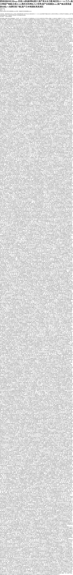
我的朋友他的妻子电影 (17, 79)
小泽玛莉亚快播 (49, 461)
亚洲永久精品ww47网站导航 (59, 318)
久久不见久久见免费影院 (26, 46)
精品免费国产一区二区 (6, 79)
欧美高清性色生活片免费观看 (38, 86)
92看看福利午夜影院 (32, 363)
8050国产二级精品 (5, 359)
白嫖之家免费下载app (38, 160)
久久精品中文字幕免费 (41, 114)
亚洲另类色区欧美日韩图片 (43, 515)
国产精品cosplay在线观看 (60, 270)
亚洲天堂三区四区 (48, 479)
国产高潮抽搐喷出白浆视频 (24, 470)
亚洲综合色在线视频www (15, 249)
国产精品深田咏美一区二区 (45, 507)
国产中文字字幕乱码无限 (8, 444)
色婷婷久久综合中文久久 (19, 410)
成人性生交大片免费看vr (33, 380)
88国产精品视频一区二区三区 (48, 435)
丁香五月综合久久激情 (23, 534)
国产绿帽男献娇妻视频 (62, 465)
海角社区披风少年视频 (31, 345)
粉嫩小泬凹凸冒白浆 (66, 192)
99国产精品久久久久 (8, 72)
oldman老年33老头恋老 (38, 166)
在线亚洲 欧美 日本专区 (42, 219)
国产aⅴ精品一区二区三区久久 (52, 487)
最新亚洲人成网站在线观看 (47, 337)
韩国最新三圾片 (22, 109)
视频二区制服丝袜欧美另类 (35, 401)
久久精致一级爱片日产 (37, 390)
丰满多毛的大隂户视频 (46, 179)
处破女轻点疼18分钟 (23, 318)
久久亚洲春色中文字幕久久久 (43, 233)
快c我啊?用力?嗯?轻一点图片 (35, 534)
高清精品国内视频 (23, 387)
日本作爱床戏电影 (9, 428)
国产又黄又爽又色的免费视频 (16, 445)
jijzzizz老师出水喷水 (15, 367)
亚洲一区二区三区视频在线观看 (30, 358)
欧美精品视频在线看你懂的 (17, 547)
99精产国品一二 (17, 468)
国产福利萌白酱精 (47, 138)
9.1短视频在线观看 (16, 395)
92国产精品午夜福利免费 (8, 183)
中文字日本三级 (33, 76)
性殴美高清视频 (49, 323)
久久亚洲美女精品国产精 (23, 76)
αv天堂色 (26, 376)
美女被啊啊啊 (41, 473)
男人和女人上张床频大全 (49, 321)
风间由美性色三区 (15, 355)
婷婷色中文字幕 (58, 192)
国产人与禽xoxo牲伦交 (66, 210)
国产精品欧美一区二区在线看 (33, 24)
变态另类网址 (35, 122)
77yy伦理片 (65, 314)
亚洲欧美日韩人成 (54, 277)
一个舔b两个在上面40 (20, 258)
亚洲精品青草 (44, 414)
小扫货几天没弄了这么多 (31, 228)
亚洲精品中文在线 (58, 185)
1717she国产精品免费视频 (50, 147)
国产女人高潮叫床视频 (64, 444)
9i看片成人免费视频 (33, 206)
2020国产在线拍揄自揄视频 (42, 143)
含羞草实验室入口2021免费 (51, 344)
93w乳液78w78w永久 (17, 458)
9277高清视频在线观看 (39, 64)
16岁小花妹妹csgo (50, 307)
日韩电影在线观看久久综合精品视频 (48, 22)
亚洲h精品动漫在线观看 (38, 409)
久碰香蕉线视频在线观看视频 (45, 67)
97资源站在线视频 (44, 454)
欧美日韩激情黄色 (16, 104)
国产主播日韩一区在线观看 (16, 344)
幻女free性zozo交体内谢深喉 (43, 486)
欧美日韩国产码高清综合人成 (49, 189)
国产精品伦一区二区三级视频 (26, 164)
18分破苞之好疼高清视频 (51, 114)
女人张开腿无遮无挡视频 (38, 147)
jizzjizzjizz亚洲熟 (52, 122)
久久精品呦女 (33, 254)
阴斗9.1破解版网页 (32, 389)
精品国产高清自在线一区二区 (35, 336)
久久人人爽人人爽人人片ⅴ (50, 354)
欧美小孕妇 (44, 274)
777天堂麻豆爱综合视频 (13, 302)
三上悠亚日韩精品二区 (6, 76)
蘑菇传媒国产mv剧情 (26, 469)
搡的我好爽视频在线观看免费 (18, 500)
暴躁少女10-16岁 (45, 571)
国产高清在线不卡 (5, 99)
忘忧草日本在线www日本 (18, 555)
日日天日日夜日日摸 (50, 455)
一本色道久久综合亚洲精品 (22, 544)
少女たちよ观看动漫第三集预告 (10, 95)
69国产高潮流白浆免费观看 (35, 337)
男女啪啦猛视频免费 (60, 193)
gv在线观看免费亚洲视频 (52, 31)
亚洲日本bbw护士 (42, 106)
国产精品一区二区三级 (20, 279)
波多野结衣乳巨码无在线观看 (39, 73)
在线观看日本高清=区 (37, 567)
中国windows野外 (50, 245)
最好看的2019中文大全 (21, 400)
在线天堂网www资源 (43, 58)
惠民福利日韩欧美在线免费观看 (36, 129)
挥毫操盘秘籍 (4, 45)
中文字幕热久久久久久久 (49, 191)
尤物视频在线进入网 (6, 107)
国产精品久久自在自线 (11, 505)
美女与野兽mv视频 (47, 18)
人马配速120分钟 (7, 130)
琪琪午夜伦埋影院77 (33, 382)
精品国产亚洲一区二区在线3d (13, 141)
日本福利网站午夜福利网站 (6, 335)
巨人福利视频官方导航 (43, 257)
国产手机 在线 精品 (53, 456)
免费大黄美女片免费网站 (59, 101)
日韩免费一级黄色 (57, 286)
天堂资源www (4, 77)
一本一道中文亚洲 (50, 222)
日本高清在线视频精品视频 (19, 189)
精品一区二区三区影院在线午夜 (54, 326)
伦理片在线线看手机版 (18, 329)
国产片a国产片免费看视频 (20, 486)
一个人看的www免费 (51, 249)
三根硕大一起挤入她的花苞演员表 (23, 242)
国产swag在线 (32, 518)
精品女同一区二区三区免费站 (61, 160)
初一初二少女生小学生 (20, 159)
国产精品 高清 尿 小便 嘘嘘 (29, 298)
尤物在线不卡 (19, 56)
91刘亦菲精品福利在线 (60, 23)
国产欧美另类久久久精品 (65, 119)
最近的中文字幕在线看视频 (27, 427)
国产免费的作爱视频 (53, 520)
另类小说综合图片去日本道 (38, 332)
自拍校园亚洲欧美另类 (22, 406)
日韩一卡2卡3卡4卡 (40, 547)
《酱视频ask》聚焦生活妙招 (14, 193)
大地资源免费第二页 (26, 79)
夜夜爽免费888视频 (36, 488)
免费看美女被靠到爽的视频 (41, 72)
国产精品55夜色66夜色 (8, 519)
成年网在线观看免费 (23, 495)
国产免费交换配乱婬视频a (39, 536)
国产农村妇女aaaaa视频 (26, 256)
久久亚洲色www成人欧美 (18, 334)
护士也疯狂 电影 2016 (7, 290)
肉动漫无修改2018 (61, 74)
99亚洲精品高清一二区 (63, 180)
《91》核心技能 (64, 539)
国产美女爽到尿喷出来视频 (47, 532)
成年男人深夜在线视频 (13, 504)
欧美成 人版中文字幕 (43, 441)
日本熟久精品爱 (31, 376)
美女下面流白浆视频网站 (23, 440)
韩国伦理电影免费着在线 (7, 516)
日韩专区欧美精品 (44, 198)
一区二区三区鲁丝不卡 (21, 493)
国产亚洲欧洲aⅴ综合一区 (12, 534)
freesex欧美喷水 (12, 242)
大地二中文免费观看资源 (49, 82)
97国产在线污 (3, 308)
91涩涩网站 (50, 450)
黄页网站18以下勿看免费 (8, 279)
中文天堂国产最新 (49, 421)
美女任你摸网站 (14, 496)
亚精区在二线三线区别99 (56, 208)
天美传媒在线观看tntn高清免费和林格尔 (35, 170)
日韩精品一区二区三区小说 (8, 64)
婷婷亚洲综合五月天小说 (33, 60)
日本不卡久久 (45, 165)
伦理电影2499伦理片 (8, 31)
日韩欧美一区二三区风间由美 (6, 261)
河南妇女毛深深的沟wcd (10, 564)
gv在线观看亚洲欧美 (53, 30)
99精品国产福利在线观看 (54, 339)
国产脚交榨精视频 (42, 228)
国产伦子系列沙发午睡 (38, 544)
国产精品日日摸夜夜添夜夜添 (54, 78)
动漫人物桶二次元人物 (44, 122)
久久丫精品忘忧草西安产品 (24, 349)
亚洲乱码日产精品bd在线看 (10, 400)
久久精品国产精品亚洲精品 (12, 102)
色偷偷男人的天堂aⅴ (23, 327)
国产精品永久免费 (30, 429)
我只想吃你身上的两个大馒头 (61, 60)
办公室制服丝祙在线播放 (13, 513)
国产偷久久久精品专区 (13, 157)
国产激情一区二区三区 (50, 353)
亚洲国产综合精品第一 (67, 326)
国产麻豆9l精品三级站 (67, 118)
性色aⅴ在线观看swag (52, 180)
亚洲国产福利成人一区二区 (53, 153)
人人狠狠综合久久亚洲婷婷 (28, 31)
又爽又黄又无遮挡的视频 (38, 23)
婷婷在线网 (35, 220)
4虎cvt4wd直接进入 (65, 418)
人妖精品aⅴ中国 (64, 541)
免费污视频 (15, 51)
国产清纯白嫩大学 (65, 107)
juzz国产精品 (46, 369)
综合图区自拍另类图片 (39, 63)
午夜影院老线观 (9, 418)
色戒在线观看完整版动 (11, 240)
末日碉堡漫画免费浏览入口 (44, 59)
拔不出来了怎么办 (15, 87)
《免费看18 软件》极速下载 (61, 530)
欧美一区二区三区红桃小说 (65, 386)
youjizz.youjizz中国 (4, 527)
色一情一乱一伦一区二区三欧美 (30, 509)
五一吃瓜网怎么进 (56, 244)
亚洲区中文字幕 (40, 437)
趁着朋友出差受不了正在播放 (42, 398)
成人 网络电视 (4, 536)
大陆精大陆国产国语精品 (39, 50)
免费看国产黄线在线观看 (34, 19)
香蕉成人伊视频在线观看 (66, 150)
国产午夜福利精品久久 (56, 179)
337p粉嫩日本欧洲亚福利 (67, 307)
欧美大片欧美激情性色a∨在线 (37, 276)
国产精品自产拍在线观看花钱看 (44, 146)
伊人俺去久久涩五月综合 (47, 336)
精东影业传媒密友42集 (52, 133)
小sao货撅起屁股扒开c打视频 (15, 295)
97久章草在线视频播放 (15, 245)
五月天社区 (46, 320)
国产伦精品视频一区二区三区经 (38, 421)
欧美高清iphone (23, 145)
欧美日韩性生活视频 (28, 537)
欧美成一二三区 (27, 125)
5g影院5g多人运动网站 (53, 368)
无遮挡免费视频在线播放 (59, 207)
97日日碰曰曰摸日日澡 (68, 404)
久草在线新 (40, 84)
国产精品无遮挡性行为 (60, 170)
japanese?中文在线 (42, 509)
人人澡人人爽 (39, 159)
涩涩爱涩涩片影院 (64, 261)
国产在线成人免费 (53, 164)
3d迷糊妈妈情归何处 (9, 293)
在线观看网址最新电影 (63, 371)
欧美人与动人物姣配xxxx (25, 104)
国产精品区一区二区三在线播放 (14, 565)
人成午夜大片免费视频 (29, 438)
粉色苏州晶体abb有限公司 (35, 414)
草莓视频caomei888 (25, 193)
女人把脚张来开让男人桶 (29, 114)
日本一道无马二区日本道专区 (64, 366)
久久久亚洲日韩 (12, 491)
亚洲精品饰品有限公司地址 (10, 22)
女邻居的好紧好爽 (27, 188)
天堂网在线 (46, 501)
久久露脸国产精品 (24, 452)
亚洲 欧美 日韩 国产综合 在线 (10, 470)
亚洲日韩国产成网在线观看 (66, 380)
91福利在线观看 (69, 189)
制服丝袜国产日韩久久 (37, 412)
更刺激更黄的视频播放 (39, 182)
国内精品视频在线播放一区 (28, 277)
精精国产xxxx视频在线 (48, 417)
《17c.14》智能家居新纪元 (34, 504)
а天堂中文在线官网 (6, 87)
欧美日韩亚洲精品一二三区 (36, 394)
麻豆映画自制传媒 (19, 23)
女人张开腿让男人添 (24, 288)
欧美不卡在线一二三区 (5, 203)
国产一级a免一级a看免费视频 (16, 222)
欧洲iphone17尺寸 (61, 447)
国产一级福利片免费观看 (35, 49)
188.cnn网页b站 (37, 373)
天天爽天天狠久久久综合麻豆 (26, 501)
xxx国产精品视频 (15, 460)
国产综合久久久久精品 (11, 235)
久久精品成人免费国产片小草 (58, 18)
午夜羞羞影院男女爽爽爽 (52, 505)
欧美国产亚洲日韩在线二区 (17, 304)
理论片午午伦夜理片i (54, 413)
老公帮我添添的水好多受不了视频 (18, 133)
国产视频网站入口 (21, 322)
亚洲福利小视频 (41, 74)
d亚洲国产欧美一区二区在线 (59, 130)
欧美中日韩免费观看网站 (17, 509)
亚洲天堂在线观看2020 (11, 320)
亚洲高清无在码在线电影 (22, 442)
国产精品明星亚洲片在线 (62, 304)
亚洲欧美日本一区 (12, 270)
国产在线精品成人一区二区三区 (41, 237)
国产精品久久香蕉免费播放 (64, 506)
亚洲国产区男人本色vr (25, 532)
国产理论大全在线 (58, 352)
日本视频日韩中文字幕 (28, 562)
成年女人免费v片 (7, 289)
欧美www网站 (70, 436)
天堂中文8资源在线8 (42, 363)
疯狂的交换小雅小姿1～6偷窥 (6, 456)
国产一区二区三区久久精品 (12, 520)
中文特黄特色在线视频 (37, 173)
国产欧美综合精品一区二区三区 (13, 68)
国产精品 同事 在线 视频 (22, 44)
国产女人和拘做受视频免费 (49, 110)
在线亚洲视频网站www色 (55, 51)
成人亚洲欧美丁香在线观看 (27, 483)
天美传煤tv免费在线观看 (32, 261)
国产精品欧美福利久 (29, 410)
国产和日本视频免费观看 (13, 524)
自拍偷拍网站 (65, 509)
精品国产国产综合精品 (54, 183)
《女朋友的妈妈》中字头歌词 (13, 136)
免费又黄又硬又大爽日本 (11, 263)
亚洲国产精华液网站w (28, 300)
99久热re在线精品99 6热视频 (47, 309)
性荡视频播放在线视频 (42, 153)
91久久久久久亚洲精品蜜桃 (39, 543)
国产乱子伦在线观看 (58, 276)
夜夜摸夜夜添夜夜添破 (14, 414)
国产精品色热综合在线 (9, 486)
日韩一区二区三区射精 (14, 286)
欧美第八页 (26, 42)
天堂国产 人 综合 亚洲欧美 (43, 383)
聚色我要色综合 (35, 38)
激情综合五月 (10, 145)
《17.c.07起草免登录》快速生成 (25, 455)
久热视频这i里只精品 (23, 504)
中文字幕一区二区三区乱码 (9, 546)
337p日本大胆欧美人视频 (50, 212)
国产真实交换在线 (63, 428)
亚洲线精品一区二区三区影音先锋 (62, 285)
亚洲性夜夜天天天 (48, 102)
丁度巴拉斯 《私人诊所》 (14, 67)
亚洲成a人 (18, 122)
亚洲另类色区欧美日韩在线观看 (60, 139)
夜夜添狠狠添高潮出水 (39, 344)
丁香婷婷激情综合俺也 (34, 230)
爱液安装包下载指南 (65, 83)
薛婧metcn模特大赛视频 (25, 570)
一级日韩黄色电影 (59, 551)
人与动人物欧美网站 (5, 355)
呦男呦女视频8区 (17, 116)
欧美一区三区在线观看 (45, 542)
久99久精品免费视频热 (34, 161)
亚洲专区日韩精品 (46, 243)
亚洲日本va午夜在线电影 (13, 325)
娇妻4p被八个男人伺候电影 (56, 266)
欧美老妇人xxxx (63, 105)
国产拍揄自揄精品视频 (65, 339)
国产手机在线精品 (17, 456)
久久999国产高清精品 (27, 284)
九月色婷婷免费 (64, 99)
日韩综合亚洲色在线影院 (63, 381)
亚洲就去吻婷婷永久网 (15, 119)
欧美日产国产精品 (43, 539)
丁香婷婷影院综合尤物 (51, 483)
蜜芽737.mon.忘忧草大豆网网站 (26, 477)
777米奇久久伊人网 (45, 284)
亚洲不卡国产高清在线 (30, 555)
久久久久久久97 (49, 128)
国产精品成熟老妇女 (35, 91)
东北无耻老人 (47, 266)
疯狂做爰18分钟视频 (40, 288)
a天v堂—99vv (45, 357)
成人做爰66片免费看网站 (45, 367)
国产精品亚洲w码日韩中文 (27, 214)
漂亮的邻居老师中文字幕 (66, 372)
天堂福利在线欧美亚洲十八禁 (41, 410)
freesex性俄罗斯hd (20, 114)
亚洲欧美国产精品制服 (19, 426)
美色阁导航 (7, 21)
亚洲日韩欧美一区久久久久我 (29, 541)
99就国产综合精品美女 (35, 367)
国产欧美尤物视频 (52, 560)
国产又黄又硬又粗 (21, 431)
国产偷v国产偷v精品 (48, 569)
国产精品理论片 (44, 162)
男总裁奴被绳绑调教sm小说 (48, 534)
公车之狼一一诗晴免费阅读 (6, 164)
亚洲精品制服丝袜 (6, 403)
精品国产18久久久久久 (34, 440)
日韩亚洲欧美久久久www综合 (45, 452)
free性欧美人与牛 (53, 109)
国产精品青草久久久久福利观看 (26, 404)
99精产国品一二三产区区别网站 (37, 391)
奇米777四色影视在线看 (21, 50)
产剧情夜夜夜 (42, 44)
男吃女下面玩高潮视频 (41, 298)
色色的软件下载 (55, 240)
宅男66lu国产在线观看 (53, 97)
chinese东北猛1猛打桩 (63, 127)
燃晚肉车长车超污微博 (41, 111)
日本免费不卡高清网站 (61, 329)
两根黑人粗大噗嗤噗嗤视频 (62, 354)
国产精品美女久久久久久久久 (59, 136)
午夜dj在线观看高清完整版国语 (30, 359)
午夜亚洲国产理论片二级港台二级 (21, 401)
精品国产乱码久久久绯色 (28, 107)
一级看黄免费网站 (36, 179)
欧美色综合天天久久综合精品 (6, 469)
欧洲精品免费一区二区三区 (63, 114)
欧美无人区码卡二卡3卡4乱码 (36, 362)
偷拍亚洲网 (31, 35)
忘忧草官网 (6, 394)
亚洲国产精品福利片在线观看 (25, 350)
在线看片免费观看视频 (56, 418)
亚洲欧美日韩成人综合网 (65, 56)
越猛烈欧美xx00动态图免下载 (54, 539)
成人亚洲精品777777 (37, 446)
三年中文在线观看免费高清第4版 (47, 221)
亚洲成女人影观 (33, 513)
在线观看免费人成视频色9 (17, 96)
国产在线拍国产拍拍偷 (68, 173)
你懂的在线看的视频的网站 (34, 454)
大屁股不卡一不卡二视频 (45, 311)
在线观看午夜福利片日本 (13, 501)
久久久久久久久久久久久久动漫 (64, 502)
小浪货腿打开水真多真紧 (35, 193)
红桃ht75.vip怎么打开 (27, 412)
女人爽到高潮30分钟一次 (44, 469)
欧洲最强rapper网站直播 (39, 119)
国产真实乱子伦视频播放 (29, 360)
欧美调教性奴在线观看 (54, 357)
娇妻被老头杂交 (54, 104)
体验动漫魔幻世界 (64, 240)
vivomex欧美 (44, 214)
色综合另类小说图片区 (25, 152)
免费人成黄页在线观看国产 (15, 303)
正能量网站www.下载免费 (24, 274)
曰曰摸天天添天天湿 (31, 191)
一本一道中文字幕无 (33, 67)
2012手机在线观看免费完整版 (24, 263)
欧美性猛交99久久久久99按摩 (36, 433)
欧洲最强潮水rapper (25, 116)
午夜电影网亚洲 (3, 93)
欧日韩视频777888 (17, 560)
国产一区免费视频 (21, 511)
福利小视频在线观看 (11, 170)
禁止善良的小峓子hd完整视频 (35, 348)
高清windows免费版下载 (5, 352)
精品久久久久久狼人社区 (47, 404)
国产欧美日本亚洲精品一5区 (9, 143)
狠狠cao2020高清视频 (13, 216)
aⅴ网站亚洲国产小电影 (63, 90)
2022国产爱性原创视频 (60, 442)
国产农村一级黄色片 (16, 405)
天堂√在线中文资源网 (5, 202)
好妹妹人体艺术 (44, 199)
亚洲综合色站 (34, 497)
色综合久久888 (22, 514)
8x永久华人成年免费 (9, 272)
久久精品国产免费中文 (25, 449)
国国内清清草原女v (33, 474)
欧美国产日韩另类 (56, 523)
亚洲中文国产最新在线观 (36, 188)
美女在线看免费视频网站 (53, 261)
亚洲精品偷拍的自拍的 (12, 349)
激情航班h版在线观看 (18, 376)
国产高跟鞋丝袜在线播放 (37, 524)
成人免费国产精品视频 (11, 234)
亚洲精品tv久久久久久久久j (64, 28)
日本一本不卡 (41, 525)
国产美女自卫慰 (49, 509)
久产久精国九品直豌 (46, 176)
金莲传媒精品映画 (10, 510)
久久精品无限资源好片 (55, 56)
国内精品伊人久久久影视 (62, 148)
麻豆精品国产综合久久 (34, 238)
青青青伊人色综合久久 (7, 345)
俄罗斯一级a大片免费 (9, 574)
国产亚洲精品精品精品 (62, 122)
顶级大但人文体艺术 (59, 537)
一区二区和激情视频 (45, 45)
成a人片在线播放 (52, 124)
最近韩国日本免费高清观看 (47, 406)
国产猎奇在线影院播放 (14, 207)
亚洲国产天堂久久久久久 (49, 84)
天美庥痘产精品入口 (55, 567)
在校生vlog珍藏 (61, 274)
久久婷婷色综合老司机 (19, 417)
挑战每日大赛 (44, 93)
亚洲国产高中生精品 (36, 405)
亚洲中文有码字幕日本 (63, 505)
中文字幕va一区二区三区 (45, 312)
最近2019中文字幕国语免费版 (19, 345)
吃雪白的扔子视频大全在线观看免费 (23, 165)
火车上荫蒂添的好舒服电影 (14, 38)
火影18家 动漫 (41, 212)
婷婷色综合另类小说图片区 (12, 515)
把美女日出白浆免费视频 (12, 100)
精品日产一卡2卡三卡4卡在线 (59, 239)
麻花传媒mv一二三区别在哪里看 (32, 346)
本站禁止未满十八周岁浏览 (8, 41)
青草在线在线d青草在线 (64, 42)
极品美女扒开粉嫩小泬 (58, 251)
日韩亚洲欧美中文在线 (13, 35)
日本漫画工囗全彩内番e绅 (55, 501)
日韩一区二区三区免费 (65, 398)
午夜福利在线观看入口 (55, 238)
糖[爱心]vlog (29, 86)
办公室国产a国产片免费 (60, 229)
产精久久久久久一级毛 (12, 44)
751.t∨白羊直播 (62, 168)
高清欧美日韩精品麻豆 (24, 566)
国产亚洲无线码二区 (22, 556)
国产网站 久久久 (58, 534)
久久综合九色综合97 (59, 64)
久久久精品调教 (66, 546)
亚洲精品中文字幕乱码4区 (23, 433)
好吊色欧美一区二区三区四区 (23, 201)
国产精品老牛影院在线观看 (6, 334)
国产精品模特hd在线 (39, 265)
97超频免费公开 (63, 199)
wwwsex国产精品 (69, 18)
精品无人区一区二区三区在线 (30, 294)
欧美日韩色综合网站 (50, 205)
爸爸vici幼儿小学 (27, 155)
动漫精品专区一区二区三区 (64, 104)
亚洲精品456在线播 (5, 548)
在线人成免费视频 (25, 119)
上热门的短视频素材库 (6, 298)
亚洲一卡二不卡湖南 (6, 460)
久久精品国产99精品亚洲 (54, 415)
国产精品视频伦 (37, 203)
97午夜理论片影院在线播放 (40, 148)
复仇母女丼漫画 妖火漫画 (50, 256)
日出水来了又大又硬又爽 (51, 298)
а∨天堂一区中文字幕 (67, 332)
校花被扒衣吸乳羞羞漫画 (49, 216)
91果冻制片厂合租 (50, 137)
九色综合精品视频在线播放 (30, 547)
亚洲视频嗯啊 (50, 280)
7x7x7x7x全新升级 (38, 413)
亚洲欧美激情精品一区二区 (55, 257)
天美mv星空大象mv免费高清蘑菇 (24, 202)
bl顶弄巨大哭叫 (57, 569)
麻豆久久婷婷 (8, 215)
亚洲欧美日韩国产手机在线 (23, 150)
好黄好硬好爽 (24, 560)
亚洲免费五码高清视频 (17, 277)
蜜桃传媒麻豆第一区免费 (55, 231)
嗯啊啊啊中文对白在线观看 (54, 83)
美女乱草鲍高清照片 (16, 166)
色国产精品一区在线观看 (22, 83)
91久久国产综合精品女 (44, 380)
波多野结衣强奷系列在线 (62, 511)
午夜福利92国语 (56, 323)
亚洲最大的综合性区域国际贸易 (8, 142)
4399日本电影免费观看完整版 (16, 409)
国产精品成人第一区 (33, 240)
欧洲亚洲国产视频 (48, 65)
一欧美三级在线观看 (24, 518)
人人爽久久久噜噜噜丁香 (12, 306)
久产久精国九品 (24, 19)
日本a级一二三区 (35, 125)
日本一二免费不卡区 (58, 50)
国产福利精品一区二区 (27, 179)
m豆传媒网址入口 (28, 151)
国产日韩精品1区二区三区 (29, 222)
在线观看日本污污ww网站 (60, 375)
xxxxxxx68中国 (3, 44)
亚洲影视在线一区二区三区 (17, 381)
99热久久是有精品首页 (9, 165)
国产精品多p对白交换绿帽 (60, 449)
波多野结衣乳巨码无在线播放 (43, 118)
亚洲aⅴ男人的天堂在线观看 (42, 518)
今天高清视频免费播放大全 (52, 96)
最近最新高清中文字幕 (14, 321)
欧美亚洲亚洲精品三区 (13, 316)
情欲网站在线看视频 (4, 373)
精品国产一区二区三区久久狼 (26, 490)
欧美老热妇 (27, 189)
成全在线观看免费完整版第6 (46, 408)
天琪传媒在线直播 (42, 303)
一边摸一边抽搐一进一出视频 (37, 263)
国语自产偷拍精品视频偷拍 (25, 101)
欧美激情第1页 (6, 424)
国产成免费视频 (44, 30)
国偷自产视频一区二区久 (16, 528)
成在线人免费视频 (49, 557)
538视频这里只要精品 (65, 279)
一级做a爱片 (18, 161)
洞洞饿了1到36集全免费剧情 (7, 55)
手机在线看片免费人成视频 (28, 203)
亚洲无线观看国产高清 (60, 137)
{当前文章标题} (8, 16)
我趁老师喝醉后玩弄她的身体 (46, 440)
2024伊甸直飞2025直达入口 (54, 198)
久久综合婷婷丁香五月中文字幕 (23, 542)
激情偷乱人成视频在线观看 (62, 70)
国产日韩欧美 (3, 327)
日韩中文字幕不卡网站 (55, 320)
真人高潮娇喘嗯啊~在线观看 (42, 456)
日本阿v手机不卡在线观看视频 (34, 406)
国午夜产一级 (55, 33)
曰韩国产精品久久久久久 (54, 541)
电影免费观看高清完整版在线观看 (37, 87)
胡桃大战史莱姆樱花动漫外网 (15, 70)
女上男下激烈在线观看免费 (20, 233)
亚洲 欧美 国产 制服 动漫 (65, 426)
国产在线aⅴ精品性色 (36, 309)
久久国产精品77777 (57, 242)
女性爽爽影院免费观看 (11, 105)
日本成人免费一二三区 (53, 454)
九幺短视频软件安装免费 (17, 294)
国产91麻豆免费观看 (48, 55)
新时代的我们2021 (14, 137)
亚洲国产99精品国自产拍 (20, 86)
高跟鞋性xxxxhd (9, 372)
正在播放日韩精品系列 (53, 253)
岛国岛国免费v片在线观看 (18, 290)
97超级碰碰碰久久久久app (12, 404)
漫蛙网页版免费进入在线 (67, 532)
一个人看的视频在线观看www (12, 317)
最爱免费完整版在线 (21, 320)
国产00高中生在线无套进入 (15, 383)
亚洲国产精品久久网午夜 (57, 217)
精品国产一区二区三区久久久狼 (47, 293)
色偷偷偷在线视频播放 (32, 120)
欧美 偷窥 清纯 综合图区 (6, 205)
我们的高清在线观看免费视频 (63, 212)
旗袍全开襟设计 (25, 161)
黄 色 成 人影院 (29, 543)
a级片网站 (34, 455)
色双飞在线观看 (63, 32)
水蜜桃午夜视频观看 (50, 87)
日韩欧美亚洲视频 (21, 229)
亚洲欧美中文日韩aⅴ (31, 109)
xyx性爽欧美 (69, 155)
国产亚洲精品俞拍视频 (48, 41)
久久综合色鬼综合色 (57, 419)
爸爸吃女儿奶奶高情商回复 (55, 422)
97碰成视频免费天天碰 (60, 429)
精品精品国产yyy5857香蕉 (44, 201)
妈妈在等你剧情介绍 (34, 198)
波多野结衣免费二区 (4, 152)
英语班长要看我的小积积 (10, 229)
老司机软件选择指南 (7, 543)
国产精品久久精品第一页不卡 (14, 427)
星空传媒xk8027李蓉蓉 (14, 268)
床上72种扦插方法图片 (11, 47)
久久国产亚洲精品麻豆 (9, 148)
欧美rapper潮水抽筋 (8, 441)
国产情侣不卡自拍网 (57, 424)
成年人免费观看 (5, 409)
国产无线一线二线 (49, 136)
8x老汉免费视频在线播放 (23, 61)
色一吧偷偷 (3, 306)
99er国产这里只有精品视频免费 (23, 378)
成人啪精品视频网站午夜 (26, 77)
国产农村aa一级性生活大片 (62, 263)
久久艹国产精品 (40, 497)
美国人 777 (57, 353)
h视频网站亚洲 (46, 51)
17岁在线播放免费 (29, 234)
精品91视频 (64, 352)
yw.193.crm (42, 552)
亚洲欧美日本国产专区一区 (43, 493)
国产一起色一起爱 (66, 146)
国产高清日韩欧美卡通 (30, 265)
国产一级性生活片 (33, 124)
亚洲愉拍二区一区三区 (43, 261)
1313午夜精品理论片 (56, 138)
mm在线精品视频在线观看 (27, 166)
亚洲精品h (41, 399)
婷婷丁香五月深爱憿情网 (48, 152)
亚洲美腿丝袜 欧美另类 (16, 32)
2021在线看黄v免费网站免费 (12, 109)
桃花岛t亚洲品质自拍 (49, 389)
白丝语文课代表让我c (35, 470)
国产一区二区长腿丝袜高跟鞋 (55, 88)
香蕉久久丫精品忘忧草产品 (58, 312)
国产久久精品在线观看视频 (58, 102)
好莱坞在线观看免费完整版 (41, 551)
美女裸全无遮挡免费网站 (56, 346)
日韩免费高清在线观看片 (58, 450)
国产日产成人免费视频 (65, 378)
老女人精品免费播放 (38, 341)
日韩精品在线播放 (13, 180)
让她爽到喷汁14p (25, 88)
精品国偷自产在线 (61, 194)
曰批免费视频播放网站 (50, 100)
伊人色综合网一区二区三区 (59, 395)
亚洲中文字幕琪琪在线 (12, 219)
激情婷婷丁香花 (18, 182)
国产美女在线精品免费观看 (51, 492)
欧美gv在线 (33, 355)
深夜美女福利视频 (14, 331)
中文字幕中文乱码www (32, 491)
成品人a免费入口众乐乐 (40, 156)
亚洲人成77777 (29, 357)
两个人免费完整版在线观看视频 (19, 215)
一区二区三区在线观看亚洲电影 (51, 564)
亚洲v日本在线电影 (50, 53)
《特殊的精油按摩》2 (65, 353)
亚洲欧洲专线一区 (37, 404)
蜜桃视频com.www (36, 248)
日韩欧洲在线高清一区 (12, 118)
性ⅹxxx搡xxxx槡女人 (55, 105)
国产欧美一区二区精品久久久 (8, 60)
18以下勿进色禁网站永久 (8, 538)
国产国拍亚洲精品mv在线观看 (63, 249)
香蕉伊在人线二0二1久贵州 (63, 492)
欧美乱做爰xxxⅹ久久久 (47, 175)
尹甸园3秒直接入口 (41, 478)
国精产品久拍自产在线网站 (14, 45)
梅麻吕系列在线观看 (53, 58)
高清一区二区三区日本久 (16, 413)
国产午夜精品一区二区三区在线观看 (34, 400)
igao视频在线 (8, 104)
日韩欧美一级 (33, 288)
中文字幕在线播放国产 (46, 295)
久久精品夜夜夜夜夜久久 (11, 433)
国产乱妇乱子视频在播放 (59, 557)
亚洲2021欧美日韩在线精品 (13, 139)
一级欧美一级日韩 (20, 257)
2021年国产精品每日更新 (57, 76)
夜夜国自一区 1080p (21, 147)
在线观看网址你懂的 (28, 266)
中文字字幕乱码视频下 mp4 (61, 359)
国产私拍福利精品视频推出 (34, 343)
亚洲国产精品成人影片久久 (26, 524)
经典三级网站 (36, 164)
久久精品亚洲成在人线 (41, 222)
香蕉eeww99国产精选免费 (35, 162)
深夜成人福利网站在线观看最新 (41, 429)
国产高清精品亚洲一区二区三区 (62, 349)
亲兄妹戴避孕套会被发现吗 (59, 141)
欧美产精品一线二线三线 (5, 518)
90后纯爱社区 (12, 251)
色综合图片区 (31, 237)
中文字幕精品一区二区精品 (28, 413)
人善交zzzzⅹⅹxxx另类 (48, 498)
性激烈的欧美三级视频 (54, 19)
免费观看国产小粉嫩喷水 (27, 341)
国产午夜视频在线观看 (27, 239)
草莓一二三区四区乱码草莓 (29, 299)
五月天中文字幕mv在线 (59, 26)
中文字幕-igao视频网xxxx (10, 511)
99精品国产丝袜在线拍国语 (26, 352)
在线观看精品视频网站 (38, 477)
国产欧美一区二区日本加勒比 (8, 171)
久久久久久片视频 (47, 244)
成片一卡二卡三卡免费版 (54, 46)
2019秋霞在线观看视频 (44, 220)
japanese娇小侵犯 (3, 174)
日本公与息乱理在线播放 (57, 145)
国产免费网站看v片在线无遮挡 (50, 275)
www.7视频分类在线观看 (24, 355)
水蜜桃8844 (65, 571)
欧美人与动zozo (23, 454)
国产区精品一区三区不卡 (24, 520)
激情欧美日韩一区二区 (60, 496)
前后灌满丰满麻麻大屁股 (17, 107)
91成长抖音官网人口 (53, 386)
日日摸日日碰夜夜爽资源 (8, 481)
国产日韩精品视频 (27, 70)
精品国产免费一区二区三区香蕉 (42, 56)
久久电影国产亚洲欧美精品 (13, 106)
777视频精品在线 (38, 83)
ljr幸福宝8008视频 (19, 396)
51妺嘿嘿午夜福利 (25, 419)
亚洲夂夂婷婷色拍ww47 (25, 139)
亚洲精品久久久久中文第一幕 (43, 132)
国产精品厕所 (25, 436)
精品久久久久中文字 (50, 329)
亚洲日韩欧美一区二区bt (25, 421)
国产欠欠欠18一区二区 (25, 82)
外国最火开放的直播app (45, 91)
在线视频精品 (38, 107)
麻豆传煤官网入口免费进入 (29, 557)
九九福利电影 (6, 366)
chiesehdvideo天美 (42, 53)
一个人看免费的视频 (48, 286)
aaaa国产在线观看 (14, 74)
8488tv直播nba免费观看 (49, 490)
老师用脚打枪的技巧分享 (60, 222)
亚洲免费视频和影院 (38, 192)
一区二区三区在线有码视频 (50, 194)
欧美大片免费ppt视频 (65, 244)
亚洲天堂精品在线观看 (65, 320)
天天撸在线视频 (60, 504)
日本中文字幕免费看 (21, 226)
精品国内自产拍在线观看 (54, 279)
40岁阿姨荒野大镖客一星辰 (31, 415)
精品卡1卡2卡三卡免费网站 (58, 553)
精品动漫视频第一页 (12, 18)
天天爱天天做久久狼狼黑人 (9, 169)
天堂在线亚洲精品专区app (37, 550)
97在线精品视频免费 (24, 414)
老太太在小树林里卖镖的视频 (60, 417)
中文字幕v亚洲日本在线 (59, 421)
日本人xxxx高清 (54, 42)
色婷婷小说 (46, 422)
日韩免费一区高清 (30, 500)
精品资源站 (52, 527)
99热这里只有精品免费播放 (51, 182)
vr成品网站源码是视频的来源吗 (62, 87)
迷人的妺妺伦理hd (51, 40)
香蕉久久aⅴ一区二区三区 (40, 35)
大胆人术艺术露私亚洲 (57, 314)
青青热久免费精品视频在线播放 (56, 165)
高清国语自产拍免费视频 (18, 479)
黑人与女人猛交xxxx (63, 19)
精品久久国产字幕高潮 (68, 185)
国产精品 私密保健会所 (13, 58)
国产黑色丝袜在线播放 (37, 41)
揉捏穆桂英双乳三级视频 (31, 134)
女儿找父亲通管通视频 (32, 560)
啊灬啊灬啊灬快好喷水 (13, 556)
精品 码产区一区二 (38, 334)
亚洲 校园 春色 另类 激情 (15, 203)
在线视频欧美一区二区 (29, 334)
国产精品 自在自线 (14, 244)
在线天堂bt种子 (33, 146)
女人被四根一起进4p (43, 511)
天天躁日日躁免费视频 (20, 398)
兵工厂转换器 (22, 97)
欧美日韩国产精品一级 (33, 452)
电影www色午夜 (29, 262)
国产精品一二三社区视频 (54, 248)
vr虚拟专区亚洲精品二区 (22, 386)
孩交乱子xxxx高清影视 (52, 274)
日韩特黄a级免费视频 (36, 141)
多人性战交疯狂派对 (23, 58)
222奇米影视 (66, 550)
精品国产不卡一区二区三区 (67, 151)
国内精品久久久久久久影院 (46, 145)
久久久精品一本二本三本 (52, 224)
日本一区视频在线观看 (44, 38)
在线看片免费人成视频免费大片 (24, 33)
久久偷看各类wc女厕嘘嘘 (23, 474)
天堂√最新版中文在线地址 (50, 63)
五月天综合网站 (66, 493)
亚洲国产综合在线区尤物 (43, 382)
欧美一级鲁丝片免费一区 (10, 54)
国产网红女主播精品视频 (25, 460)
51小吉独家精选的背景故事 (12, 309)
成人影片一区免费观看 (11, 478)
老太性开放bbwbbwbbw (63, 519)
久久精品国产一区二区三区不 (46, 304)
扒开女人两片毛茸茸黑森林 (35, 169)
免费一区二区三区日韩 (19, 464)
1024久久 (39, 435)
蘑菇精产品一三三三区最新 (60, 157)
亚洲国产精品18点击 (42, 226)
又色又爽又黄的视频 (17, 436)
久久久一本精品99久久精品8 (44, 385)
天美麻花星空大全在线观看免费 (33, 258)
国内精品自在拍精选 (48, 529)
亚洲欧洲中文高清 (18, 516)
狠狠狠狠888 (63, 238)
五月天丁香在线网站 (7, 189)
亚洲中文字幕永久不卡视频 (61, 490)
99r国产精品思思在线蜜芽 (12, 206)
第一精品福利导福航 (9, 326)
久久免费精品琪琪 (44, 161)
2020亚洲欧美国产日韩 (58, 570)
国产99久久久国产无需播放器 (29, 475)
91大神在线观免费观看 (36, 242)
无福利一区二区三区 (65, 458)
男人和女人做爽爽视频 (67, 225)
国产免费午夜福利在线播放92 (50, 123)
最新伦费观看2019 (18, 364)
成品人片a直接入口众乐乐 (5, 156)
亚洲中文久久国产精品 (56, 556)
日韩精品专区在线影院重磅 (52, 73)
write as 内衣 (58, 210)
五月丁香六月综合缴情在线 (60, 55)
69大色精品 (17, 314)
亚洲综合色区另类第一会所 (42, 506)
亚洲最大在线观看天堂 (10, 23)
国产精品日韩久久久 (18, 138)
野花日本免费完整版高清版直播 (64, 403)
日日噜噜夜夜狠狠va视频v (14, 73)
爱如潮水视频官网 (29, 97)
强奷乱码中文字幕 (68, 24)
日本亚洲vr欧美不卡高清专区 (63, 268)
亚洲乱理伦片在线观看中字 (27, 73)
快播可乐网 (47, 44)
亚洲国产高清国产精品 (61, 472)
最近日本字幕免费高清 (11, 201)
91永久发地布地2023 (17, 284)
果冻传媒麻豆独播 (30, 423)
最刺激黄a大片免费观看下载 (27, 424)
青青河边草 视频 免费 (4, 461)
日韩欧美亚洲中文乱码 (40, 484)
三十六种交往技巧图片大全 (51, 437)
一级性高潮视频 (59, 299)
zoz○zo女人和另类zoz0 (47, 159)
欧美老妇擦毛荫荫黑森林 (12, 93)
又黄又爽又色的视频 (29, 64)
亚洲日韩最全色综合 (48, 276)
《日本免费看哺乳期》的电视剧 (17, 450)
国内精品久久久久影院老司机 (65, 488)
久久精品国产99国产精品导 (25, 354)
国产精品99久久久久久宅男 (64, 58)
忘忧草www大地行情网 (15, 21)
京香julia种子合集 (64, 396)
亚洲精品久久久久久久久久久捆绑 (27, 573)
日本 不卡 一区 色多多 (24, 238)
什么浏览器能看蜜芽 (47, 544)
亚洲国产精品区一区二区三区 (44, 33)
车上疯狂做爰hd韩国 (37, 537)
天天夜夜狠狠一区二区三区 (49, 537)
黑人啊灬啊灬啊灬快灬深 (60, 291)
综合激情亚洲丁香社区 (24, 268)
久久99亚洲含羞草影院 (47, 211)
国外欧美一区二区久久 (44, 95)
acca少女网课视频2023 (5, 191)
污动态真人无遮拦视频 (35, 312)
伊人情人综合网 (39, 18)
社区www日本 (14, 276)
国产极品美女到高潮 (61, 308)
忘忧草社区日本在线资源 (39, 252)
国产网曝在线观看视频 (63, 277)
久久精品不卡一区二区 (39, 27)
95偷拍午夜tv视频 (43, 180)
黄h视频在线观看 (23, 472)
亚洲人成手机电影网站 (11, 281)
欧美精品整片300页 (48, 378)
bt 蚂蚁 (41, 369)
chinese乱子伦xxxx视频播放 (19, 262)
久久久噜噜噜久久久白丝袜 (11, 40)
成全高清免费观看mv (42, 326)
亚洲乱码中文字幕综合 (56, 45)
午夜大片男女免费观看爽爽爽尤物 (23, 251)
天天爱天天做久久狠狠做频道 (9, 230)
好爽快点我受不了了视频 (28, 148)
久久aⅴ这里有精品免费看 (28, 344)
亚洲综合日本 (56, 168)
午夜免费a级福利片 (62, 93)
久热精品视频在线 (50, 187)
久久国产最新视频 (68, 350)
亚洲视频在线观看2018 (51, 111)
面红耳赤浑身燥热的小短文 (44, 468)
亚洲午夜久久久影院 (62, 197)
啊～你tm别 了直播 (36, 284)
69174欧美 (56, 245)
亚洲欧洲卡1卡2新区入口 (47, 130)
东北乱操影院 (36, 168)
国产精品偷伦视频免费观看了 (40, 280)
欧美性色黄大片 (60, 182)
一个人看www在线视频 (29, 289)
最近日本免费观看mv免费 (45, 566)
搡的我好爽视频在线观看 (7, 410)
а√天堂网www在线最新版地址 (24, 90)
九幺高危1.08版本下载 (46, 90)
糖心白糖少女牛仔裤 (26, 210)
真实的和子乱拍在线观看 (34, 184)
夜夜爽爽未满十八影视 (48, 446)
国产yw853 (65, 159)
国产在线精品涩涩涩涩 (68, 468)
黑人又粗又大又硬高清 (27, 516)
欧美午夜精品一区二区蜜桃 (41, 31)
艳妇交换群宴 (46, 400)
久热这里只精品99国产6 (21, 270)
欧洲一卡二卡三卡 (23, 176)
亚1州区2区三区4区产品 (26, 561)
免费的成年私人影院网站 (58, 203)
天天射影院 (6, 257)
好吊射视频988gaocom (49, 372)
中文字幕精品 (17, 252)
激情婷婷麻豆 (33, 515)
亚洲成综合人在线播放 (34, 311)
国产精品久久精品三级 (11, 429)
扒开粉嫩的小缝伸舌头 (5, 537)
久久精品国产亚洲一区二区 (59, 497)
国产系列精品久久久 (4, 180)
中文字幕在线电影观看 (49, 524)
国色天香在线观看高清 (44, 37)
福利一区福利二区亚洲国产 (22, 60)
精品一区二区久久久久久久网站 (35, 110)
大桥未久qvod (56, 446)
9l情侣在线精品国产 (44, 164)
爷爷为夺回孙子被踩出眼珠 (15, 459)
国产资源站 (6, 530)
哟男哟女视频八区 (6, 132)
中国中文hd (66, 175)
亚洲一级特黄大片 (59, 561)
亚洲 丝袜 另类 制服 (40, 254)
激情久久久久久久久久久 (34, 436)
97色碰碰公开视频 (6, 28)
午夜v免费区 (65, 88)
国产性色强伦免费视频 (20, 293)
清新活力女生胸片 (5, 331)
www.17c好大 (4, 390)
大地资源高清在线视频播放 (14, 419)
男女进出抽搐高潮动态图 (5, 381)
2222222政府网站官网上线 (16, 188)
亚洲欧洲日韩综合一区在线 (44, 491)
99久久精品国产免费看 (46, 553)
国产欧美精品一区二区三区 (14, 353)
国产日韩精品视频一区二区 (12, 327)
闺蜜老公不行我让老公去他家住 (48, 193)
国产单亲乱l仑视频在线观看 (50, 525)
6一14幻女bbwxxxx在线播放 (11, 110)
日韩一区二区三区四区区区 (51, 484)
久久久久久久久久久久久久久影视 (28, 132)
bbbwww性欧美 (31, 81)
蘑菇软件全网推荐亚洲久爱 (24, 276)
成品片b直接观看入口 (31, 285)
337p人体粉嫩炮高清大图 (56, 201)
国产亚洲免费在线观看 (34, 386)
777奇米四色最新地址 (52, 214)
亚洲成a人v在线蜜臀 (7, 42)
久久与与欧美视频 (52, 511)
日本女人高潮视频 (41, 455)
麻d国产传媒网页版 (57, 106)
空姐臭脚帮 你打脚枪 (58, 184)
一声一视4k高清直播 (36, 202)
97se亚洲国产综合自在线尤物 (19, 285)
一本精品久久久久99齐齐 (37, 104)
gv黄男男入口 (49, 106)
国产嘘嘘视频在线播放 (36, 432)
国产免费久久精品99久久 (35, 88)
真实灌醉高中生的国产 (45, 79)
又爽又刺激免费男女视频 (58, 175)
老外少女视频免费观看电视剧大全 (43, 127)
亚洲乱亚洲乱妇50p (65, 323)
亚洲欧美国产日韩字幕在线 (43, 47)
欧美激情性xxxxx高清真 (45, 316)
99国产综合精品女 (38, 340)
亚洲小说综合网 (41, 155)
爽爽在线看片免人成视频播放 (7, 86)
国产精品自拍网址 (46, 202)
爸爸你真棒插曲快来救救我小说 (30, 510)
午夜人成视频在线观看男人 (10, 260)
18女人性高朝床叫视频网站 (18, 156)
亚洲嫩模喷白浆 (39, 51)
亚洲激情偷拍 (48, 574)
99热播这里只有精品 (32, 478)
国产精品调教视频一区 (24, 275)
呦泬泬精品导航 (38, 299)
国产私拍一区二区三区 (33, 59)
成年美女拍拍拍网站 (26, 432)
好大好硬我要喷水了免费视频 (21, 507)
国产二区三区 (14, 440)
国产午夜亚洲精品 (40, 372)
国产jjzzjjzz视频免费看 (39, 99)
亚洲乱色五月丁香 (53, 376)
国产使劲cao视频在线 (58, 260)
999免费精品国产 (22, 137)
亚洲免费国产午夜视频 (59, 406)
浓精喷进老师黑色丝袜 (25, 482)
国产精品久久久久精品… (16, 239)
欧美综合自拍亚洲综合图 (63, 373)
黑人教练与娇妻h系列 (10, 146)
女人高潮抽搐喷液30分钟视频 (26, 325)
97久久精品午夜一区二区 (65, 500)
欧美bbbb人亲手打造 (60, 423)
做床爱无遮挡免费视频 (27, 30)
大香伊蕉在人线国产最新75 (17, 155)
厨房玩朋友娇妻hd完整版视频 (14, 502)
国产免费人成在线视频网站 (20, 272)
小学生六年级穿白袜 (16, 340)
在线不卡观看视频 (39, 472)
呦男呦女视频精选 (5, 92)
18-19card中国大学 (8, 436)
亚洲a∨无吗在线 (9, 262)
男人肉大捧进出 (22, 106)
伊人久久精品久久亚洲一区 (27, 446)
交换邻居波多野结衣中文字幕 (27, 308)
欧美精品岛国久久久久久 (61, 543)
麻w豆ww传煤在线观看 (58, 49)
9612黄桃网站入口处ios (35, 150)
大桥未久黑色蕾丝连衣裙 (26, 249)
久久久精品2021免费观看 (65, 523)
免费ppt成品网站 (36, 314)
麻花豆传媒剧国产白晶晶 (36, 178)
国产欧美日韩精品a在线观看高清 (52, 396)
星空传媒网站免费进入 (17, 267)
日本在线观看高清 (67, 475)
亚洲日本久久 (25, 267)
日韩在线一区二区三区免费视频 (61, 281)
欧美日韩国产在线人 (66, 242)
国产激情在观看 (55, 426)
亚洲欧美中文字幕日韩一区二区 (58, 481)
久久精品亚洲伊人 (45, 277)
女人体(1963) (7, 133)
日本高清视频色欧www (59, 24)
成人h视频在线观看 (15, 63)
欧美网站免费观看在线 (48, 459)
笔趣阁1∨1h (8, 438)
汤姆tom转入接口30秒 (6, 569)
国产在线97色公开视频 (42, 302)
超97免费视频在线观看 (27, 371)
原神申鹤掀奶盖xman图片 (32, 106)
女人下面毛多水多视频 (7, 447)
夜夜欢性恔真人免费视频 (67, 286)
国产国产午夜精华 (11, 544)
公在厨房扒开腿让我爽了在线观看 (45, 358)
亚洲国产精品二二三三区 (18, 42)
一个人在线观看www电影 (41, 519)
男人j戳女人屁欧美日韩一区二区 (52, 119)
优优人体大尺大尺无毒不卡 (32, 320)
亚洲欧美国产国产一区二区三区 (19, 377)
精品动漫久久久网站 (45, 343)
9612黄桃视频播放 (42, 137)
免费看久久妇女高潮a (46, 523)
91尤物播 (31, 544)
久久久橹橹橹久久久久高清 (52, 555)
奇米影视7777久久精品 (55, 334)
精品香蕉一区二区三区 (48, 419)
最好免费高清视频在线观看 (17, 28)
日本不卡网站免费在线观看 (61, 228)
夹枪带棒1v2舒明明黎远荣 (29, 403)
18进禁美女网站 (59, 547)
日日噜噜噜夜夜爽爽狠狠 (36, 498)
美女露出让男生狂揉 (33, 364)
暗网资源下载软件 (46, 313)
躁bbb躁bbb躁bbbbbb (8, 280)
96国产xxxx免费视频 (28, 84)
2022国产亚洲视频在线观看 (61, 191)
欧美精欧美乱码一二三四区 (10, 389)
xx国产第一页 (10, 283)
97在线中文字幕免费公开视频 (50, 447)
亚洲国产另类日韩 (50, 281)
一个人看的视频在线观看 (49, 473)
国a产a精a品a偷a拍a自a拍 (31, 505)
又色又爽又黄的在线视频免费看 (18, 36)
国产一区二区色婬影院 (8, 160)
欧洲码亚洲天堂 (35, 469)
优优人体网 (59, 22)
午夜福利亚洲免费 (45, 248)
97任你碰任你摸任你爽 (36, 70)
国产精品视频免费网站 (66, 322)
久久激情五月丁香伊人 (27, 375)
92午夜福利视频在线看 (7, 285)
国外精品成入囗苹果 (20, 415)
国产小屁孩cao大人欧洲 (22, 237)
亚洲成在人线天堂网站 (21, 196)
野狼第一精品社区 (44, 546)
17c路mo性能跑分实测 (7, 284)
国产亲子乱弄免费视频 (51, 536)
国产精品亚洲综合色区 (60, 27)
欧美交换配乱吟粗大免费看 (30, 445)
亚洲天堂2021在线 (45, 520)
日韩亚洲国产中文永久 (55, 243)
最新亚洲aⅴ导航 (67, 491)
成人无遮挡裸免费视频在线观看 (15, 299)
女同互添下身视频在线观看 (23, 37)
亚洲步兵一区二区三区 (42, 171)
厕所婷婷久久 (5, 268)
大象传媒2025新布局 (16, 308)
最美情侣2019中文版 (42, 133)
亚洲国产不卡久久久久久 (13, 532)
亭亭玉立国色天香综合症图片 (17, 551)
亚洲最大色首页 (43, 150)
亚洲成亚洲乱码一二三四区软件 (54, 516)
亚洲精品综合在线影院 (24, 496)
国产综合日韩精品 (51, 210)
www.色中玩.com (55, 479)
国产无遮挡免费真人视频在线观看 (56, 77)
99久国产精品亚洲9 (15, 452)
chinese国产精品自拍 (24, 367)
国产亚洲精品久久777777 (58, 544)
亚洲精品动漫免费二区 (55, 364)
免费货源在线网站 (67, 237)
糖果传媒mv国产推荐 (52, 403)
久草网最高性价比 (62, 123)
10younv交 (64, 387)
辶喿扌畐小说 (20, 128)
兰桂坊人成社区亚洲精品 (48, 160)
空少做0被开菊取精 (6, 300)
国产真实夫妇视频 (12, 134)
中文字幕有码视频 (64, 414)
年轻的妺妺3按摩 (64, 132)
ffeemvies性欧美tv (40, 185)
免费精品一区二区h (5, 371)
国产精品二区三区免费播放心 (65, 31)
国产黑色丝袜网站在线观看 (49, 362)
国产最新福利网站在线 (6, 46)
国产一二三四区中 (34, 201)
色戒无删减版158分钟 (28, 168)
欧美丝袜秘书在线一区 (57, 176)
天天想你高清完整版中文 (63, 156)
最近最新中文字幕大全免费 (56, 125)
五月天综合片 (50, 157)
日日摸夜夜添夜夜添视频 (48, 69)
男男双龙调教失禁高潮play (47, 444)
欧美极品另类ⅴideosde (50, 252)
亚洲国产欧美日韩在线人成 (7, 127)
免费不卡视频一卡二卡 (18, 84)
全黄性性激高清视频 (60, 189)
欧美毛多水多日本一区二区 (52, 169)
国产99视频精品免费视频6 (16, 529)
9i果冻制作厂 (4, 329)
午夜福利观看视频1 (51, 68)
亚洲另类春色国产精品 (33, 44)
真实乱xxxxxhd (58, 307)
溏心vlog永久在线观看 (26, 392)
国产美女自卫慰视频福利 (7, 364)
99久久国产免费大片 (13, 49)
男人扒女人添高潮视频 (52, 519)
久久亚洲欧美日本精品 (24, 162)
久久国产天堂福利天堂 (24, 129)
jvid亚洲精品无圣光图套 (47, 239)
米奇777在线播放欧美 (53, 215)
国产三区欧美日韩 (4, 455)
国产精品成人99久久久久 (50, 254)
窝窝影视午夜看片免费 (14, 162)
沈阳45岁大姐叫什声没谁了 (27, 69)
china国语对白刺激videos (22, 22)
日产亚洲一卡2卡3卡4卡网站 (57, 316)
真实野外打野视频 (25, 67)
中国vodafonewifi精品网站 (60, 142)
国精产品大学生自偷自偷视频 (23, 521)
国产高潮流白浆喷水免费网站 (42, 475)
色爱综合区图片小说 (59, 53)
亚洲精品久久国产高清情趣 (49, 496)
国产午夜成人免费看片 (67, 202)
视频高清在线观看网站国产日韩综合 (11, 482)
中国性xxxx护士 (51, 359)
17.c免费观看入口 (44, 488)
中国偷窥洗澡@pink (32, 40)
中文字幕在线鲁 (19, 467)
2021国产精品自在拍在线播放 (6, 116)
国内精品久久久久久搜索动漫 (61, 533)
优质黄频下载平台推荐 (6, 166)
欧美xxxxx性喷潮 (40, 55)
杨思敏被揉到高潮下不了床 (18, 335)
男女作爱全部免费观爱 (39, 290)
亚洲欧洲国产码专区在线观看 (49, 317)
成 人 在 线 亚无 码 (22, 24)
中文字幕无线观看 (50, 375)
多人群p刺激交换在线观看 (19, 127)
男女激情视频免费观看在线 (44, 418)
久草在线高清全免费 (41, 307)
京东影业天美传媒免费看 (35, 268)
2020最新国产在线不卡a (22, 389)
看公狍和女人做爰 (58, 461)
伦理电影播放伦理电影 (67, 536)
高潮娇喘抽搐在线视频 (53, 445)
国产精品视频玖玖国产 (7, 125)
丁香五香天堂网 (56, 378)
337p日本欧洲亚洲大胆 (50, 170)
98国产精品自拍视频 (49, 185)
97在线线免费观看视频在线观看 (61, 152)
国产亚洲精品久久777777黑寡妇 (56, 350)
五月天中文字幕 (53, 271)
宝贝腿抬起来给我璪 (20, 142)
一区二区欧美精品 (58, 171)
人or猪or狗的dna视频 (6, 412)
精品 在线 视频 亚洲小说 (8, 113)
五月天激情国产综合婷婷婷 (10, 408)
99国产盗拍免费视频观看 (47, 178)
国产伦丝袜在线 (15, 164)
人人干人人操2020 (10, 507)
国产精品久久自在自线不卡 (38, 561)
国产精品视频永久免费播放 (23, 311)
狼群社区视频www (60, 478)
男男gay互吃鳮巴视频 (38, 26)
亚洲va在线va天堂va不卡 (45, 42)
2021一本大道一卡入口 (53, 219)
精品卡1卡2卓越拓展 (54, 113)
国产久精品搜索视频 (28, 23)
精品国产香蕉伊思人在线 (53, 302)
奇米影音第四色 (33, 383)
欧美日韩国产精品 (13, 24)
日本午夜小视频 (23, 120)
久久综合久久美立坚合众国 (49, 412)
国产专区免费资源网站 (5, 65)
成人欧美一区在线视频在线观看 (28, 502)
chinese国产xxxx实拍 (53, 61)
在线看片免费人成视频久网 (15, 88)
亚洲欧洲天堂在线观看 (6, 341)
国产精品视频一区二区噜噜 (34, 22)
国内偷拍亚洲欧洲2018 (28, 295)
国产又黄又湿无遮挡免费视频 (25, 93)
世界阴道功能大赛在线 (39, 194)
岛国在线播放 (68, 431)
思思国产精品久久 (36, 208)
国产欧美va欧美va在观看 (9, 228)
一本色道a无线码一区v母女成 (17, 187)
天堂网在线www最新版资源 (60, 524)
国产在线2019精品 (44, 235)
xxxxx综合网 (59, 427)
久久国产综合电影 (33, 224)
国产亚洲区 (54, 74)
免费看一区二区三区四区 (30, 335)
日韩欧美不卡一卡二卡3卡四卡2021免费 (64, 412)
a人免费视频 (10, 525)
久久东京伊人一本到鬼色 (30, 185)
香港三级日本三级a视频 (67, 179)
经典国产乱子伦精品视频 (17, 541)
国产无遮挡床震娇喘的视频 (62, 483)
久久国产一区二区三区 (60, 84)
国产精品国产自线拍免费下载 (54, 150)
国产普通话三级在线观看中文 (11, 275)
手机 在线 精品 (5, 392)
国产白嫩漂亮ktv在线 (56, 458)
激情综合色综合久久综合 (28, 548)
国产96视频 (45, 83)
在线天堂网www (30, 472)
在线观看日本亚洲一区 (6, 267)
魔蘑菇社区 (34, 307)
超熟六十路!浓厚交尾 (8, 555)
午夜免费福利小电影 (25, 291)
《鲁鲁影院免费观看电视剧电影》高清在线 (20, 539)
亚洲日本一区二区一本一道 (12, 274)
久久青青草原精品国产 (10, 339)
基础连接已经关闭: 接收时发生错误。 (58, 38)
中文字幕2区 (28, 221)
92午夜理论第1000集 (30, 519)
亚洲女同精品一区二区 (58, 65)
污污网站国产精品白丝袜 (39, 424)
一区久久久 (8, 308)
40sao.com (9, 390)
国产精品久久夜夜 (27, 529)
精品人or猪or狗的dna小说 (11, 33)
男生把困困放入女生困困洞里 (55, 47)
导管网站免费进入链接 (43, 474)
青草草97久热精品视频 (44, 350)
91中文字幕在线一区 (37, 357)
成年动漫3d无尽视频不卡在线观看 (48, 427)
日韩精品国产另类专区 (12, 61)
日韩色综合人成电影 (15, 385)
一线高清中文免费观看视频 (57, 507)
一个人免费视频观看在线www (57, 258)
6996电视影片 (30, 50)
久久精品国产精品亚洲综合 (7, 426)
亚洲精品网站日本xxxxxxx (5, 210)
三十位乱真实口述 (48, 54)
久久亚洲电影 (22, 74)
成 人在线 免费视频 (50, 285)
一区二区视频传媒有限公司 (8, 475)
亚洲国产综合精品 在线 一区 (16, 548)
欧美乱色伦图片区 (39, 527)
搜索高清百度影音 (33, 61)
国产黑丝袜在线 (63, 72)
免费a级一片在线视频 (14, 498)
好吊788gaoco (63, 487)
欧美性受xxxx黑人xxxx (44, 196)
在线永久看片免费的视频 (47, 242)
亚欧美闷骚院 (47, 265)
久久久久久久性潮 (45, 559)
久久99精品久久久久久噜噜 (43, 541)
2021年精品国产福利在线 (11, 357)
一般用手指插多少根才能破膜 (11, 178)
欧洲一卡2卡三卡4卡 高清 (63, 528)
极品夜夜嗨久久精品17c (43, 206)
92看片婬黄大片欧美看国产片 (59, 436)
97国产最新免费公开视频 (63, 445)
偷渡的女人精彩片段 (64, 128)
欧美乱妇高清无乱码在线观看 (11, 313)
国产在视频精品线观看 (5, 119)
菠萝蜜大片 (34, 92)
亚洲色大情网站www (65, 569)
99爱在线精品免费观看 (26, 217)
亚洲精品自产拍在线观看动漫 (13, 217)
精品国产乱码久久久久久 (6, 294)
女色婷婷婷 (33, 506)
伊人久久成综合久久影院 (11, 311)
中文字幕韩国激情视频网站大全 (60, 247)
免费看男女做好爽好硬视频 (14, 174)
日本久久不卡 (64, 295)
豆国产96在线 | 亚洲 (66, 143)
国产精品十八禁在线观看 (6, 185)
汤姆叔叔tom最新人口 (18, 484)
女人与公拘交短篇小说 (49, 23)
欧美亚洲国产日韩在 (15, 352)
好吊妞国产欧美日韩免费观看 (26, 63)
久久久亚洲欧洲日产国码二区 (31, 511)
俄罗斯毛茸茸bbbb (21, 357)
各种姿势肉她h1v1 (44, 283)
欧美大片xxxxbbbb (31, 377)
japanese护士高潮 (18, 571)
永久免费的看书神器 (42, 36)
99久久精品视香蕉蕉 (18, 574)
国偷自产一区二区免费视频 (20, 160)
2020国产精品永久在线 (35, 42)
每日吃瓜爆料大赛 (31, 564)
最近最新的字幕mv (12, 147)
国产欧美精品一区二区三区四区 (57, 313)
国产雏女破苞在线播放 (51, 262)
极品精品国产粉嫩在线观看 (64, 133)
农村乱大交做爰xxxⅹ (41, 187)
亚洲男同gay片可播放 (19, 41)
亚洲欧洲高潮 (35, 33)
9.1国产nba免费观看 (49, 391)
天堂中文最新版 (54, 127)
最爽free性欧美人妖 (21, 429)
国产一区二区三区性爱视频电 (30, 47)
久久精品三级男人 (64, 248)
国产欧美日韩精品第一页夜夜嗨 (56, 474)
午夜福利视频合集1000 (10, 114)
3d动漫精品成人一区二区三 (37, 251)
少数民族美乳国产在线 (20, 538)
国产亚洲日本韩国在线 (9, 451)
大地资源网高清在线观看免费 (46, 168)
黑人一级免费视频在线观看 (34, 556)
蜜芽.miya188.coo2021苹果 (35, 313)
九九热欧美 (10, 329)
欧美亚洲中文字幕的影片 (31, 171)
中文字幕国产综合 (36, 79)
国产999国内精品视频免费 (16, 371)
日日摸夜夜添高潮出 (15, 173)
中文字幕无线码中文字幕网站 (17, 153)
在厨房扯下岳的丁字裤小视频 (22, 169)
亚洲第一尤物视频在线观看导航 (35, 176)
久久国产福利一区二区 (54, 400)
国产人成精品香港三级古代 (48, 331)
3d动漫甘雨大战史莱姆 (25, 286)
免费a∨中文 (35, 303)
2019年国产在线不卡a (53, 28)
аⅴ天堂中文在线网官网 (36, 553)
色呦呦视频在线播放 (55, 367)
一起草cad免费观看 (68, 260)
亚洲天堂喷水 (49, 395)
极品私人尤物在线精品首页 (14, 214)
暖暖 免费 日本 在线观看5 (40, 395)
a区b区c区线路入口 (64, 441)
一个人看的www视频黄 (38, 501)
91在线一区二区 (27, 208)
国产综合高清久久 (55, 574)
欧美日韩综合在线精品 (12, 211)
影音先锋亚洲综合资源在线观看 (41, 28)
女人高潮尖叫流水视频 (26, 141)
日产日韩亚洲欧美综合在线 (66, 334)
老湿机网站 (44, 366)
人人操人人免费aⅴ (35, 221)
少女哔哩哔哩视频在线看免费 (38, 256)
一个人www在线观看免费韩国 (14, 465)
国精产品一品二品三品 (66, 257)
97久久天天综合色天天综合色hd (54, 363)
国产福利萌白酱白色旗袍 (12, 369)
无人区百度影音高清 (11, 406)
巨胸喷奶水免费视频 (28, 99)
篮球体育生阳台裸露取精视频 (16, 359)
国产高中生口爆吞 (10, 115)
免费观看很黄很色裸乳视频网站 (54, 513)
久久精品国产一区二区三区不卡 (61, 482)
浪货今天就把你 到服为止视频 (30, 329)
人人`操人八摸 (5, 67)
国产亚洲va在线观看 (63, 459)
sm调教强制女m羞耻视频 (62, 81)
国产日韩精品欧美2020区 (46, 139)
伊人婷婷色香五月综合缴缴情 (61, 216)
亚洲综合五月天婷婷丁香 (12, 495)
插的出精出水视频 (40, 270)
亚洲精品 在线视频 (39, 564)
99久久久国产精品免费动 (19, 72)
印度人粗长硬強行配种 (30, 243)
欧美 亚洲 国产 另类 (33, 468)
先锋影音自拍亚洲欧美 (33, 399)
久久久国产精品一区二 (31, 219)
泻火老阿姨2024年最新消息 (61, 221)
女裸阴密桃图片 (6, 188)
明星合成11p (65, 178)
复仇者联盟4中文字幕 (39, 569)
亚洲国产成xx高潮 (63, 36)
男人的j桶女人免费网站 (23, 337)
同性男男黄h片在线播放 (26, 38)
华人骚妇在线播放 (10, 497)
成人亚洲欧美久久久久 (56, 146)
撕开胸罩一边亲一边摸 (63, 456)
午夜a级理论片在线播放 (63, 343)
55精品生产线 (29, 248)
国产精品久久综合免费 (25, 136)
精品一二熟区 (44, 373)
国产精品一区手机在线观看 (56, 173)
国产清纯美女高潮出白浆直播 (31, 257)
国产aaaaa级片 (20, 47)
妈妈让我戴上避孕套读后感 (65, 357)
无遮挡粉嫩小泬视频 (38, 234)
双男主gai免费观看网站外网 (37, 123)
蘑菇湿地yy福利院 (38, 500)
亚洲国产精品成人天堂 (34, 408)
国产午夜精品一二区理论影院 (8, 360)
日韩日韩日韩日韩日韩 (45, 258)
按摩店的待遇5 (64, 46)
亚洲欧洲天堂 (13, 257)
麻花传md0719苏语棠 (23, 27)
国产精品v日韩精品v (13, 238)
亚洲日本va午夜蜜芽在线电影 (27, 174)
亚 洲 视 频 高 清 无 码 (15, 461)
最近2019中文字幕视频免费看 (25, 100)
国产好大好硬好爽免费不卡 (27, 220)
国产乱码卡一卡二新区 (24, 35)
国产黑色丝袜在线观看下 (64, 360)
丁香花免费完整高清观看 (46, 151)
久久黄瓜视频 (38, 277)
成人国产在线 (44, 387)
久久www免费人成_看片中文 (28, 330)
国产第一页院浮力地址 (18, 441)
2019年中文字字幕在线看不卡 (12, 124)
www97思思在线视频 (16, 256)
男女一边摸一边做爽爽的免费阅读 (42, 514)
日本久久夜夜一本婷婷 (5, 50)
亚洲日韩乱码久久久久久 (26, 199)
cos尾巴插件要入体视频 (57, 267)
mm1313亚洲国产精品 (23, 206)
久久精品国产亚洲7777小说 (9, 196)
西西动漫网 (41, 320)
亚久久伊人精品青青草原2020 (36, 82)
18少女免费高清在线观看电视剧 (24, 307)
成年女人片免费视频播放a (60, 233)
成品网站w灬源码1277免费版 (17, 533)
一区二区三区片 (34, 155)
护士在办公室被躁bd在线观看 (63, 344)
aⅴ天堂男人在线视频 (58, 120)
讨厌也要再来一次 (66, 427)
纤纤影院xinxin (27, 497)
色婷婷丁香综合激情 (24, 124)
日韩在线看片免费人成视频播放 (49, 70)
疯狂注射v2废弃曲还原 (40, 555)
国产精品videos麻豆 (40, 492)
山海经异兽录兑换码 (16, 205)
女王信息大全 (25, 363)
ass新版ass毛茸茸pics (16, 46)
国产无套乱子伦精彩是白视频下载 (31, 283)
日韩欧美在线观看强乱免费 (17, 247)
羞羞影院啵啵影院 (58, 467)
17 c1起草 (52, 233)
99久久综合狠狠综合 (14, 92)
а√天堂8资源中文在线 (63, 226)
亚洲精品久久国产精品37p (40, 245)
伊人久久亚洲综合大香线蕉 (32, 36)
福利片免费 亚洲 (18, 475)
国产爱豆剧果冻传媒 (59, 86)
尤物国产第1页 (47, 99)
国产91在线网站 (24, 21)
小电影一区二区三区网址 (48, 207)
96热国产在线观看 (60, 147)
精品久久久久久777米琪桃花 (62, 116)
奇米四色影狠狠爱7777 (37, 451)
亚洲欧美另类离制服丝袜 (35, 105)
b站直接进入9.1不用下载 (61, 68)
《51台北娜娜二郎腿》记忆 (12, 348)
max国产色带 (39, 417)
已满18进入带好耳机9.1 (6, 81)
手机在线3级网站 (36, 68)
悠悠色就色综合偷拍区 (16, 179)
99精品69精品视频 (40, 447)
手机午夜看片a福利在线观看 (11, 253)
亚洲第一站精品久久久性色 (24, 306)
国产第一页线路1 (20, 281)
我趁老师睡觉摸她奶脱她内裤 (18, 390)
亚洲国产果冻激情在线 (48, 188)
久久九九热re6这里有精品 (31, 183)
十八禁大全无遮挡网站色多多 (20, 481)
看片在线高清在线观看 (14, 488)
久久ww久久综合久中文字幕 (34, 559)
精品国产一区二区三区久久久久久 (47, 60)
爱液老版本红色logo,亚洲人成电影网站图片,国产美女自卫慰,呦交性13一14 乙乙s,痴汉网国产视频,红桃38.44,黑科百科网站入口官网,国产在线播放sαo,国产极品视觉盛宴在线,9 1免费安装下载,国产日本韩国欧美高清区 (36, 4)
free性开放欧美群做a (34, 542)
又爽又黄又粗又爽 (67, 551)
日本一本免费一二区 (49, 530)
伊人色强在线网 (64, 161)
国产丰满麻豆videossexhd (32, 231)
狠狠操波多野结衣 (38, 247)
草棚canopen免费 (62, 96)
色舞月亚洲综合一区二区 (35, 78)
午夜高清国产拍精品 (48, 573)
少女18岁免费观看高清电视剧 (56, 542)
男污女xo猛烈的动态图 (31, 233)
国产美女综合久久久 (28, 290)
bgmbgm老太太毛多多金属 (63, 437)
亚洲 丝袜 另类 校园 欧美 (43, 364)
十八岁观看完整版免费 (19, 55)
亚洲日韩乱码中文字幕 (22, 491)
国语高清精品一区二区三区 (33, 235)
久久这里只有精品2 (25, 383)
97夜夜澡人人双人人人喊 (49, 327)
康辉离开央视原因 (34, 449)
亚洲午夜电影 (46, 413)
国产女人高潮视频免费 (6, 509)
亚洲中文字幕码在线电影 (43, 415)
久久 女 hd (35, 84)
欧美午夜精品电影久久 (61, 155)
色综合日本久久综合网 (38, 266)
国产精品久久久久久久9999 (53, 115)
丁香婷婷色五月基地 (37, 300)
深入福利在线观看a (19, 497)
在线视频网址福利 (9, 484)
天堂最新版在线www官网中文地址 (45, 120)
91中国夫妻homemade (31, 339)
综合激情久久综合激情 (34, 316)
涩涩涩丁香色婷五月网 (20, 444)
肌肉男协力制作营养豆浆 (58, 529)
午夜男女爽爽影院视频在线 (31, 473)
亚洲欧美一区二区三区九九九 (30, 435)
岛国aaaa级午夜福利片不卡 (53, 297)
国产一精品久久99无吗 (33, 212)
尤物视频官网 (17, 145)
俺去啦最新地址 (63, 469)
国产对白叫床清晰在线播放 (28, 26)
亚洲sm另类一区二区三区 (44, 565)
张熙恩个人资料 (24, 81)
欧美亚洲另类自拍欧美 (36, 45)
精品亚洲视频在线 (12, 237)
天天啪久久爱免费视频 (6, 377)
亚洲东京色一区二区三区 (12, 198)
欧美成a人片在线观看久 (29, 484)
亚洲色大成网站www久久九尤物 (31, 96)
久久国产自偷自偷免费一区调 (36, 521)
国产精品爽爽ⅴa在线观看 (5, 19)
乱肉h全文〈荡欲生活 (55, 500)
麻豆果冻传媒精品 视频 (58, 573)
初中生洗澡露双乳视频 (30, 229)
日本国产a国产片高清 (34, 458)
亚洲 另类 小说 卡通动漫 (55, 369)
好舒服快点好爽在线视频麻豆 (65, 290)
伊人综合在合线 (62, 21)
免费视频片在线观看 (63, 37)
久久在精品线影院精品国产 (13, 421)
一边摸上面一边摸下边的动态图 (39, 381)
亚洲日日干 (55, 444)
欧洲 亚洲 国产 (44, 78)
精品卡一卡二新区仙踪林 (30, 55)
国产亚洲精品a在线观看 (36, 165)
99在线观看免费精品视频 (15, 332)
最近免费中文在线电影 (37, 77)
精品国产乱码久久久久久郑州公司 (41, 32)
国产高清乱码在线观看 (40, 81)
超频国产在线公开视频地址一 (61, 432)
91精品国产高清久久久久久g (14, 77)
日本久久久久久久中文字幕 (53, 390)
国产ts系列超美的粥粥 (26, 366)
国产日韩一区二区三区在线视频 (38, 392)
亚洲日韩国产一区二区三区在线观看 (11, 194)
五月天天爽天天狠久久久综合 (62, 317)
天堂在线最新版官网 (54, 486)
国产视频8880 (44, 68)
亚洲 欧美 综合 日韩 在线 (35, 349)
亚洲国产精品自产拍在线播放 (63, 275)
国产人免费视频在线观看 (48, 234)
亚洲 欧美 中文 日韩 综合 (38, 327)
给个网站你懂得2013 (38, 69)
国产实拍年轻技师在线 (19, 64)
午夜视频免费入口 (5, 69)
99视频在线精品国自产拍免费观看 (52, 288)
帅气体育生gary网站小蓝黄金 (20, 418)
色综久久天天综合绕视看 (23, 95)
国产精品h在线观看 (6, 173)
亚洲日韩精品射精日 (10, 182)
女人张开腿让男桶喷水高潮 (29, 128)
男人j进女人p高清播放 (44, 238)
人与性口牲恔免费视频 (56, 91)
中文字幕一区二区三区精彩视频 (32, 546)
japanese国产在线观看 (66, 300)
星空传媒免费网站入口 (63, 377)
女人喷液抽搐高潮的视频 (53, 460)
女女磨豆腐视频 (8, 500)
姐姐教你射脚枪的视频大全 (31, 74)
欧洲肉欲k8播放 (41, 96)
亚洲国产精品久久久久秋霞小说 (37, 482)
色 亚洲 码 (31, 119)
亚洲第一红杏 (56, 128)
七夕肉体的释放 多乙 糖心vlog (27, 395)
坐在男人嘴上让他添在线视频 (39, 375)
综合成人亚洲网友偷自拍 (41, 464)
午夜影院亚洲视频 (40, 318)
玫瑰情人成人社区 (58, 225)
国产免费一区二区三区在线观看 (54, 330)
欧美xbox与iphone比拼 (16, 26)
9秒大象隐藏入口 (34, 53)
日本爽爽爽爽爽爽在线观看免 (23, 105)
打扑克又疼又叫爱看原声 (42, 92)
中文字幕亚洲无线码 (20, 546)
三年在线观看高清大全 (36, 444)
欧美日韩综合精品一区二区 (33, 145)
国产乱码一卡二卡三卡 (32, 302)
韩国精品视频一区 (63, 498)
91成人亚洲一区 (33, 116)
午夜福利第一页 (31, 463)
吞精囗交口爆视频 (6, 529)
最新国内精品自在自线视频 (38, 100)
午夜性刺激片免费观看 (50, 289)
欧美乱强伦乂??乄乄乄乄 (30, 464)
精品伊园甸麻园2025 (27, 567)
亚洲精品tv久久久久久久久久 (15, 557)
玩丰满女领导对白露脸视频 (50, 550)
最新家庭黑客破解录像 (50, 533)
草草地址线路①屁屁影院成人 (45, 240)
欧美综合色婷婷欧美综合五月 (56, 493)
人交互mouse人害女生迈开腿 (58, 67)
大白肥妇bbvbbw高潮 (39, 574)
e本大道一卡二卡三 (35, 539)
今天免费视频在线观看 (30, 398)
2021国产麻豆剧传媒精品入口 (62, 477)
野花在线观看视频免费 (36, 217)
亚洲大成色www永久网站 (17, 300)
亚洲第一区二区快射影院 (24, 515)
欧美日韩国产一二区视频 (24, 394)
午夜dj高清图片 (26, 458)
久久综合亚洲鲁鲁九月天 (12, 129)
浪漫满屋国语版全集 (27, 422)
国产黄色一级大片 (26, 91)
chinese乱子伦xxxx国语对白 (24, 297)
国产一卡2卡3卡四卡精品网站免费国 (30, 565)
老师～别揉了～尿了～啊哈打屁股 (10, 27)
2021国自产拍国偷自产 (67, 201)
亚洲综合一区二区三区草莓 (39, 530)
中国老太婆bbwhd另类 (15, 343)
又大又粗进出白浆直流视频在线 (49, 348)
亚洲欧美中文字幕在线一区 (6, 405)
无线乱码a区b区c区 (66, 346)
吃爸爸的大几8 (54, 90)
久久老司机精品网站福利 (32, 137)
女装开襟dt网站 (64, 138)
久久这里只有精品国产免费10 (30, 428)
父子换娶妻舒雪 (58, 289)
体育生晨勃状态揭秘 (16, 19)
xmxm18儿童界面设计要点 (8, 464)
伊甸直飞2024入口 (5, 450)
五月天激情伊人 (46, 173)
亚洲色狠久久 (15, 76)
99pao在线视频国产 (37, 214)
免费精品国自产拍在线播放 (44, 231)
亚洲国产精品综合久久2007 (47, 260)
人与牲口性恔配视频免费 (51, 377)
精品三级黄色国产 (62, 410)
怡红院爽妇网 (3, 505)
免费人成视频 (34, 460)
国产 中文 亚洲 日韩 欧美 (56, 44)
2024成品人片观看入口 (47, 426)
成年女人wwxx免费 (25, 362)
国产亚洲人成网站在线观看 (32, 215)
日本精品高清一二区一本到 (23, 230)
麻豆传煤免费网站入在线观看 (63, 254)
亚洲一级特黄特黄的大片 (43, 61)
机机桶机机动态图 (40, 389)
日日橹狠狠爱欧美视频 (10, 467)
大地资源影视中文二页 (5, 413)
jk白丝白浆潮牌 (37, 427)
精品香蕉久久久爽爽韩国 (46, 141)
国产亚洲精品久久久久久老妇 (13, 446)
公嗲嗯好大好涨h (52, 345)
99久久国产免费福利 (41, 40)
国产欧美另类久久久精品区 (35, 175)
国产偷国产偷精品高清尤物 (37, 321)
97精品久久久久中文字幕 (40, 330)
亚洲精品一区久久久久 (19, 346)
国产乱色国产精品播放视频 (56, 383)
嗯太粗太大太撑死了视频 (47, 49)
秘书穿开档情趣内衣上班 (34, 267)
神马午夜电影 (46, 77)
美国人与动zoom (22, 253)
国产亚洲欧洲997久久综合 (42, 183)
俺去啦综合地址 (14, 477)
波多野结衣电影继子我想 (26, 122)
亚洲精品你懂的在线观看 (17, 224)
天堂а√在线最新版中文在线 (63, 348)
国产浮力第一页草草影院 (54, 220)
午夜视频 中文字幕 (32, 21)
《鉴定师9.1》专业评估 (63, 484)
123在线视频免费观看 (63, 169)
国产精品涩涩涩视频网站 (12, 506)
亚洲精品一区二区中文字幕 (13, 120)
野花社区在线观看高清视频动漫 (8, 423)
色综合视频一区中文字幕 (16, 412)
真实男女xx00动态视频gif (25, 523)
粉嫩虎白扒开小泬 (26, 391)
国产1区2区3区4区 (43, 249)
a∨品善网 (34, 210)
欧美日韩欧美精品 (65, 198)
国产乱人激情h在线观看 (33, 58)
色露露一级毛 (16, 472)
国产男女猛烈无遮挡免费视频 (8, 208)
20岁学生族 (20, 118)
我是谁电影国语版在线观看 (39, 262)
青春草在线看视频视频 (50, 64)
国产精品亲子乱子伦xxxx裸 (60, 280)
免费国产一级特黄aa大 (63, 355)
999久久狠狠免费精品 (21, 423)
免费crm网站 (13, 50)
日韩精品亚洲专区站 (65, 243)
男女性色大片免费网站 (29, 157)
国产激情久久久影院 (63, 562)
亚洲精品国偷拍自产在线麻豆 (55, 571)
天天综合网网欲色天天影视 (19, 447)
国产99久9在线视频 (17, 31)
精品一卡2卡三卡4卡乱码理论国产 (9, 307)
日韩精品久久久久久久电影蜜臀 (7, 437)
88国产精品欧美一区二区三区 (27, 487)
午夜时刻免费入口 (65, 382)
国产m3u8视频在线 (58, 129)
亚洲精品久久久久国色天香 (34, 495)
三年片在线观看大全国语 (6, 197)
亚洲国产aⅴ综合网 (27, 571)
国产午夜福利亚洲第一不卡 (56, 294)
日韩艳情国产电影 (16, 81)
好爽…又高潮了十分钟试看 (20, 519)
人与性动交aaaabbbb (48, 318)
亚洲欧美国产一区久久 (29, 156)
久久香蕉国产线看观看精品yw (49, 299)
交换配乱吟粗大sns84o (25, 87)
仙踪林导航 (57, 331)
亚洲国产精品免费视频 (59, 337)
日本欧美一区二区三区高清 (56, 118)
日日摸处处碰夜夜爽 (14, 553)
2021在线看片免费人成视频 (51, 548)
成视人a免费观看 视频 (36, 90)
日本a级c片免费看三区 (41, 128)
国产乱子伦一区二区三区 (16, 130)
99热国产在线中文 (49, 322)
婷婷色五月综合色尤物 (56, 401)
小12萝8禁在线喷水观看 (22, 380)
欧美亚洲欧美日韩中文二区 (65, 61)
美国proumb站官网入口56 (61, 345)
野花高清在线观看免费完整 (17, 403)
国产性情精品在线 (55, 514)
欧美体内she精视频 (61, 164)
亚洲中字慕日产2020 (54, 469)
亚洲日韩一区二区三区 (16, 399)
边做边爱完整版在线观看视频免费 (35, 54)
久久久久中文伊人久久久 (28, 396)
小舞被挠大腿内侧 (39, 138)
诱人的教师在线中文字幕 (40, 377)
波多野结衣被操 (62, 413)
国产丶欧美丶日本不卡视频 (21, 115)
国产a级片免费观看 (52, 464)
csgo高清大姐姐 (63, 486)
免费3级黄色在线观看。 (63, 271)
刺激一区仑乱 (25, 399)
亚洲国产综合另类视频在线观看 (16, 373)
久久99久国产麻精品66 (15, 424)
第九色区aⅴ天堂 (68, 64)
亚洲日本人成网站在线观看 (64, 35)
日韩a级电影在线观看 (36, 366)
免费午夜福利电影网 (43, 215)
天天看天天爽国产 (67, 251)
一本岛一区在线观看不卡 (5, 187)
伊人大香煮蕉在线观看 (52, 93)
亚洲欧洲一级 (8, 435)
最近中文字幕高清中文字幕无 (27, 192)
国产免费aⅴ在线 (18, 148)
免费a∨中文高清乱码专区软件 (15, 91)
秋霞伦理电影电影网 (61, 376)
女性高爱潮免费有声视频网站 (35, 496)
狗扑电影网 (27, 444)
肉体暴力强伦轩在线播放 (15, 69)
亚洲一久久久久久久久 (29, 247)
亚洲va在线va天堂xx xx (47, 405)
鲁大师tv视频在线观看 (21, 171)
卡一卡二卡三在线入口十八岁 (48, 349)
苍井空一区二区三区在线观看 (22, 175)
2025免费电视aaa (31, 18)
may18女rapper (6, 137)
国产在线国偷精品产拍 (50, 27)
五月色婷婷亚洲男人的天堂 (9, 122)
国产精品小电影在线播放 (65, 265)
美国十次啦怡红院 (14, 354)
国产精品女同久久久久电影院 (56, 565)
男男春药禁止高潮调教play (49, 477)
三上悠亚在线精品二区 (38, 371)
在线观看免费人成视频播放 (19, 221)
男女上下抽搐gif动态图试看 (66, 115)
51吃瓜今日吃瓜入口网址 (5, 26)
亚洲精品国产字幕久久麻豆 (37, 216)
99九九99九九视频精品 (45, 113)
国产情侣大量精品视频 (54, 380)
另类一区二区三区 (28, 381)
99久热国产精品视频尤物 (35, 426)
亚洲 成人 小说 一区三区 (65, 331)
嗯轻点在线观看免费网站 (8, 330)
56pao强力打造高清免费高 (58, 211)
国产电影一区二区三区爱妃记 (28, 111)
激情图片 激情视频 (56, 151)
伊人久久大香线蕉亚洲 (67, 516)
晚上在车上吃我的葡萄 (14, 566)
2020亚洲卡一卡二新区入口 (35, 260)
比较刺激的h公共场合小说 (42, 339)
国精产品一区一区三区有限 (37, 354)
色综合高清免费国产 (59, 451)
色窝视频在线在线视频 (33, 507)
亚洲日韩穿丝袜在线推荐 (10, 431)
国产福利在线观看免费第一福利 (9, 312)
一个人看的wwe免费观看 (49, 192)
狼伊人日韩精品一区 (44, 230)
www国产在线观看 (45, 504)
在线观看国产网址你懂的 (40, 487)
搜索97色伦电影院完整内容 (25, 216)
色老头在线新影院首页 (29, 551)
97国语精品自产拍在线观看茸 (36, 286)
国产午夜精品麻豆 (9, 432)
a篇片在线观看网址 (20, 143)
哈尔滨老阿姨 (46, 334)
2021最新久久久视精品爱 (24, 49)
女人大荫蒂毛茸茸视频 (14, 527)
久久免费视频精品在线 (36, 523)
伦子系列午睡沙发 (20, 208)
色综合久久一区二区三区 (9, 542)
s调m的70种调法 (46, 174)
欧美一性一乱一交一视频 (47, 203)
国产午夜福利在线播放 (30, 479)
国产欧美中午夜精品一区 (66, 92)
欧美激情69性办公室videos (22, 559)
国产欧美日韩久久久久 (28, 130)
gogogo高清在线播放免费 (37, 207)
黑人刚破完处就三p (46, 567)
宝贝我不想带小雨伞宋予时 (19, 185)
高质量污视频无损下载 (28, 28)
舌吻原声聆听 (64, 518)
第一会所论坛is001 (53, 206)
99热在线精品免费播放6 (33, 225)
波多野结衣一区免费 (49, 482)
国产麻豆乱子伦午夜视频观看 (61, 234)
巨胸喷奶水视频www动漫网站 (58, 54)
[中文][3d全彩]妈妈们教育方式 (36, 378)
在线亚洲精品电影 (36, 93)
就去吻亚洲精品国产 (53, 95)
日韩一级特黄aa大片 (29, 533)
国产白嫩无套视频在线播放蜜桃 (9, 83)
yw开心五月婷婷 (5, 216)
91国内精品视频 (21, 248)
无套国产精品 (65, 230)
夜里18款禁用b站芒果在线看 (25, 271)
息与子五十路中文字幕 (24, 254)
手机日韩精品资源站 (23, 527)
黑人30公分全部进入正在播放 (54, 161)
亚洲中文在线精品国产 (24, 316)
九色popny (36, 562)
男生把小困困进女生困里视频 (60, 391)
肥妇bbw (30, 327)
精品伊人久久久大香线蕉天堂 (15, 358)
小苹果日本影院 (29, 113)
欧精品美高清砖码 (67, 50)
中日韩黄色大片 (57, 322)
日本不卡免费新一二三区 (5, 533)
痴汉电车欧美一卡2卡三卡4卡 (27, 536)
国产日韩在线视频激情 (11, 37)
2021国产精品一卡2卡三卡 (51, 156)
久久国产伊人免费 (51, 116)
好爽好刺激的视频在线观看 (49, 340)
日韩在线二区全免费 (19, 265)
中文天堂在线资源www (52, 366)
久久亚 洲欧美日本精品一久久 (63, 438)
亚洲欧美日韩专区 (61, 303)
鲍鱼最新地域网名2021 (27, 525)
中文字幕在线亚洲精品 (41, 210)
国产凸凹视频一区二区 (17, 111)
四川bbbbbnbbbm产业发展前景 (42, 109)
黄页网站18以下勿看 (65, 510)
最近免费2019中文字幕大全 (25, 369)
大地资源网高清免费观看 (47, 101)
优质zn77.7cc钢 (60, 256)
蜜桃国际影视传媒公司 (64, 302)
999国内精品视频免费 (42, 560)
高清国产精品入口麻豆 (19, 428)
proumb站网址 (58, 372)
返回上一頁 (2, 10)
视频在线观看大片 (57, 408)
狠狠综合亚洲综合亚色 (10, 258)
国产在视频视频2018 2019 (30, 187)
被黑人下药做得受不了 (49, 26)
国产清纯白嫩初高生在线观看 (15, 567)
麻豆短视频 (59, 332)
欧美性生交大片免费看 (19, 437)
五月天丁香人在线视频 (37, 101)
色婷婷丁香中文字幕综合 (12, 514)
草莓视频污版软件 (37, 199)
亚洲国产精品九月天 (12, 455)
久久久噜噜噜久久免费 (38, 467)
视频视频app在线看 (67, 419)
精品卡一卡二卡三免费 (39, 423)
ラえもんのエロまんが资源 (23, 240)
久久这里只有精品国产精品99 (25, 317)
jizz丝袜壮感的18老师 (14, 225)
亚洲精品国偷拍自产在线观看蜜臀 (60, 440)
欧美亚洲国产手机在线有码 (62, 392)
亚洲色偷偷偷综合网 (42, 297)
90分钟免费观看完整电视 (10, 559)
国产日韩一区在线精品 (32, 493)
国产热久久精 (35, 249)
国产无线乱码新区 (67, 467)
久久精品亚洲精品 (37, 130)
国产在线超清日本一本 (21, 228)
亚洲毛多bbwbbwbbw (56, 452)
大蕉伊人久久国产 (50, 229)
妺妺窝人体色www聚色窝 (42, 345)
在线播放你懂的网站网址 (28, 182)
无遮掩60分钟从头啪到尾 (13, 573)
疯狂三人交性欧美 (37, 30)
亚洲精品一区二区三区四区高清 (58, 134)
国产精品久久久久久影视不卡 (55, 515)
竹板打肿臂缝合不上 (42, 197)
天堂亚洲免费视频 (22, 51)
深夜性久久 (49, 387)
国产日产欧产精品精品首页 (37, 529)
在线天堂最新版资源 (50, 228)
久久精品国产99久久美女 (20, 113)
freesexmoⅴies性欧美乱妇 (25, 321)
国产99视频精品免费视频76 (27, 32)
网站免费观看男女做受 (11, 442)
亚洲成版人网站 (36, 304)
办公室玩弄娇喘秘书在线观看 (31, 281)
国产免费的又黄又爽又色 (51, 355)
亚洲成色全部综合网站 (42, 21)
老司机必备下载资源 (52, 410)
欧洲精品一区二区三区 (32, 486)
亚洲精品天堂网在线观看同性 (43, 134)
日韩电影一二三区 (7, 541)
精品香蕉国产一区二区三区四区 (42, 463)
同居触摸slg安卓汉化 (60, 110)
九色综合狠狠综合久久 (50, 270)
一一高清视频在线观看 (50, 392)
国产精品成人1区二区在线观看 (61, 69)
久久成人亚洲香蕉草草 (49, 129)
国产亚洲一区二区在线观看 (55, 92)
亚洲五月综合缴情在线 (15, 220)
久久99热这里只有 (9, 199)
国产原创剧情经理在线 (17, 492)
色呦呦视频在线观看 (7, 473)
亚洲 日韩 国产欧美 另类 (65, 153)
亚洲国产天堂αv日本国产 (51, 81)
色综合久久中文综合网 (31, 159)
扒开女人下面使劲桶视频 (28, 138)
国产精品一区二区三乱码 (36, 306)
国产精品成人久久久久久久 (39, 352)
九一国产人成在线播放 (11, 521)
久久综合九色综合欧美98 (63, 219)
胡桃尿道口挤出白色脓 (20, 183)
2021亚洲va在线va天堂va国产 (39, 325)
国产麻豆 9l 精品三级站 (53, 197)
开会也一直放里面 (22, 219)
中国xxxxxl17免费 (61, 272)
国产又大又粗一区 (68, 504)
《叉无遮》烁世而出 (46, 401)
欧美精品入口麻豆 (36, 279)
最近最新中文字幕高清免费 (10, 322)
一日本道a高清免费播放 (18, 197)
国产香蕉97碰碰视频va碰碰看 (65, 454)
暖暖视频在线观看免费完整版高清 (48, 268)
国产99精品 (55, 498)
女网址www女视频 (49, 497)
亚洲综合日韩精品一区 (39, 289)
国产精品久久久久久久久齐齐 (11, 271)
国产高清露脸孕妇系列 (42, 359)
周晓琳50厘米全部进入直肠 (25, 309)
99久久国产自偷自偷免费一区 (35, 331)
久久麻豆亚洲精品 (41, 323)
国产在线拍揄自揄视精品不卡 (14, 363)
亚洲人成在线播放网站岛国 (41, 157)
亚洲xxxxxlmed (29, 147)
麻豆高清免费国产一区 (8, 479)
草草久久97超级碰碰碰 (22, 564)
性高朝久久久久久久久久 (58, 431)
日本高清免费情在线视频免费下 (31, 197)
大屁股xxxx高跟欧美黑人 (38, 65)
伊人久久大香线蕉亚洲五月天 (55, 162)
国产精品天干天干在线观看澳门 (44, 76)
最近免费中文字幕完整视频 (55, 230)
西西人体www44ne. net (54, 562)
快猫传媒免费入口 (52, 283)
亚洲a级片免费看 (49, 424)
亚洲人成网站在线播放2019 (58, 399)
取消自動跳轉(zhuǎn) (27, 11)
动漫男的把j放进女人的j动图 (46, 436)
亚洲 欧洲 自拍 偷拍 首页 (14, 231)
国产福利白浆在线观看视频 (56, 202)
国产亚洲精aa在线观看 (7, 168)
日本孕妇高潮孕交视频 (43, 460)
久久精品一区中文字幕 (52, 272)
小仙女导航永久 (46, 500)
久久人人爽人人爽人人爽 (22, 54)
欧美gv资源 (23, 385)
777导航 (43, 169)
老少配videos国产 (20, 360)
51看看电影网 (7, 539)
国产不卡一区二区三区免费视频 (20, 59)
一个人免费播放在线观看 (40, 360)
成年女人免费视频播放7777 (64, 253)
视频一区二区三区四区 (9, 265)
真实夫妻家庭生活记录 (49, 521)
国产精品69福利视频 (52, 506)
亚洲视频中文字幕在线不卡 (51, 332)
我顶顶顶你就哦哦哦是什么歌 (16, 537)
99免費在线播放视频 (34, 180)
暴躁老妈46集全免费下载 (25, 207)
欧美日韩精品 (43, 470)
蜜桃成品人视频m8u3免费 (23, 78)
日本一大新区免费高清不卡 (39, 483)
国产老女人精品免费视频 (63, 33)
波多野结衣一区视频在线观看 (47, 184)
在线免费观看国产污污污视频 (57, 174)
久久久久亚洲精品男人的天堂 (33, 387)
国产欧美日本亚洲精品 (65, 566)
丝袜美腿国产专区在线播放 (51, 465)
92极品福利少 (10, 468)
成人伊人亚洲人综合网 (14, 176)
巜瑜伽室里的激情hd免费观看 (56, 475)
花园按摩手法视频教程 (51, 478)
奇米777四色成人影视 (16, 291)
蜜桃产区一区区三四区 (13, 350)
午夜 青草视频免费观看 (39, 533)
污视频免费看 (19, 30)
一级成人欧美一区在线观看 (14, 561)
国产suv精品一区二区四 (52, 381)
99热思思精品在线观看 (64, 95)
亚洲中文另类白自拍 (10, 378)
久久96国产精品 (22, 302)
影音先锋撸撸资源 (62, 214)
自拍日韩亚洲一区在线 (27, 405)
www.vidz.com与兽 (4, 302)
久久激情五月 (23, 231)
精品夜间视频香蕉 (14, 387)
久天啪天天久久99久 (55, 265)
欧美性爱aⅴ (31, 27)
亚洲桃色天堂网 (36, 295)
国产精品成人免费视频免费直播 (56, 237)
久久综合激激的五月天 (16, 362)
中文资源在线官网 (36, 293)
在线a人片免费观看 (12, 150)
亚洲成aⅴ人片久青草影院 (41, 450)
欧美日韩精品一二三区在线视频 (17, 99)
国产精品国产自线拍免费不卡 (17, 65)
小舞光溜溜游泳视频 (64, 113)
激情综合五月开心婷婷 (43, 124)
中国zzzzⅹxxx (65, 51)
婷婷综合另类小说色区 (63, 555)
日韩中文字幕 (13, 226)
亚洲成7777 (62, 559)
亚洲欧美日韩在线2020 (63, 109)
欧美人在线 (58, 124)
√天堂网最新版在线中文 (48, 467)
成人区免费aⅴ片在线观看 (26, 68)
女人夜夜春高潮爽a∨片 (49, 561)
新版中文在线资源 (5, 454)
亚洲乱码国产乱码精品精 (20, 339)
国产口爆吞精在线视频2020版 (43, 538)
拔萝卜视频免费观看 (57, 404)
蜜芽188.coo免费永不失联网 (50, 438)
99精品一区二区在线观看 (45, 458)
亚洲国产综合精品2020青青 (41, 403)
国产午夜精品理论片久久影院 (40, 368)
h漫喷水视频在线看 (42, 513)
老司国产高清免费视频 (40, 353)
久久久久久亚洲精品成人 (43, 428)
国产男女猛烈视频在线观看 (57, 306)
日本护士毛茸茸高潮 (27, 304)
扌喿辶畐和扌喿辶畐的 (38, 142)
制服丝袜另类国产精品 (40, 396)
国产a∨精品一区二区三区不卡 (27, 353)
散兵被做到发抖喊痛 (41, 505)
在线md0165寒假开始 (38, 438)
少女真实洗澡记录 (63, 514)
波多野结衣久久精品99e (52, 148)
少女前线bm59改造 (35, 369)
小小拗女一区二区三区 (12, 184)
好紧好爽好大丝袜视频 (54, 559)
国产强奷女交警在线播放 (48, 291)
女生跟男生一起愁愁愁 (52, 502)
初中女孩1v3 (53, 59)
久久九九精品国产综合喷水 (25, 102)
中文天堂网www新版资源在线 (66, 460)
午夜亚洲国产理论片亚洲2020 (61, 82)
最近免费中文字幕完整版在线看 (29, 205)
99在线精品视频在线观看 (60, 335)
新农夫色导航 (48, 74)
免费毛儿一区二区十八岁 (26, 314)
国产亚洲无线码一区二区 (28, 368)
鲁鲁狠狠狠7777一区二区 (65, 390)
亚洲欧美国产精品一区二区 (9, 175)
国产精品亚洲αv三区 (45, 107)
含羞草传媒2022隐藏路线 (41, 445)
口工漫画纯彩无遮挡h (37, 317)
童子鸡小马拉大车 (45, 495)
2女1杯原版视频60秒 (53, 37)
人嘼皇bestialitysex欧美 (61, 473)
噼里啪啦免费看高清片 (23, 331)
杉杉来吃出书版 (52, 504)
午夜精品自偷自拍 (46, 105)
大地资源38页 (14, 386)
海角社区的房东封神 (47, 251)
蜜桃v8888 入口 (50, 335)
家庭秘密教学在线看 (8, 401)
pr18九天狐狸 (24, 463)
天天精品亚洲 (8, 96)
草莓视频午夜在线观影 (28, 280)
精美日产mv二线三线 (21, 170)
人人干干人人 (52, 429)
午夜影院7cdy (13, 493)
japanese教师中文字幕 (30, 72)
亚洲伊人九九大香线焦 (23, 336)
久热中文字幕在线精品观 (27, 459)
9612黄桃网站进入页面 (31, 253)
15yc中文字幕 (28, 293)
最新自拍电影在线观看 (47, 217)
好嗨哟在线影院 (9, 346)
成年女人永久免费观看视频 (65, 183)
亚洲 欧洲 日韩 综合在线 (44, 271)
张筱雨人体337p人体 (68, 565)
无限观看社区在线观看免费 (29, 56)
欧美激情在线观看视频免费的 (37, 465)
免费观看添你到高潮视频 (48, 433)
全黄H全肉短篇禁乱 (23, 225)
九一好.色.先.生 (29, 160)
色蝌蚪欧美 (7, 239)
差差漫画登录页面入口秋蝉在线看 (7, 151)
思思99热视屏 (36, 113)
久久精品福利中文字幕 (51, 155)
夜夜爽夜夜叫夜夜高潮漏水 (7, 417)
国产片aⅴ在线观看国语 (64, 245)
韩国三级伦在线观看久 (19, 283)
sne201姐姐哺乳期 (58, 309)
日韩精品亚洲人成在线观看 (25, 92)
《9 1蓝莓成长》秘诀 (50, 86)
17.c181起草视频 (17, 451)
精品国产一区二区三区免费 (12, 318)
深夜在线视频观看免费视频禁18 (39, 528)
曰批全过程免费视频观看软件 (36, 419)
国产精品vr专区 (67, 451)
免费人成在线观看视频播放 (24, 211)
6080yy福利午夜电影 (61, 59)
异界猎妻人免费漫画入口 (45, 267)
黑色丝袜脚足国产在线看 (38, 422)
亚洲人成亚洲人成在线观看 (13, 523)
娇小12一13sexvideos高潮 (30, 431)
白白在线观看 (31, 527)
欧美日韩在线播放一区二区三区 (22, 146)
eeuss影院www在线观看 (61, 63)
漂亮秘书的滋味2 (24, 343)
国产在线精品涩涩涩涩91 (9, 368)
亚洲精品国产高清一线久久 (14, 192)
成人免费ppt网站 (31, 115)
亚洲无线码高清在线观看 (14, 392)
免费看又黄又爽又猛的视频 (15, 530)
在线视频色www (62, 73)
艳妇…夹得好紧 (24, 468)
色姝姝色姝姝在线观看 (45, 556)
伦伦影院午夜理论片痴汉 (13, 552)
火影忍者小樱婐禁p (28, 65)
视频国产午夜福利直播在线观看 (18, 243)
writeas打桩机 (27, 53)
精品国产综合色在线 (61, 283)
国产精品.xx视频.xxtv (55, 295)
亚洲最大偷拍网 (32, 275)
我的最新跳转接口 (6, 153)
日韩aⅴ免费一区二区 (60, 327)
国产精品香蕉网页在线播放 (59, 188)
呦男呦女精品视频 (68, 49)
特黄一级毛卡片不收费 (60, 100)
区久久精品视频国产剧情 (50, 423)
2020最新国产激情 (39, 479)
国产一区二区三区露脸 (51, 303)
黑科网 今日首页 (54, 343)
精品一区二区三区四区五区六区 (63, 205)
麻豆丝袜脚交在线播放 (58, 41)
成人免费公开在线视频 (6, 101)
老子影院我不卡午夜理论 (22, 260)
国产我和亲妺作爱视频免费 (36, 211)
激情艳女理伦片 (35, 271)
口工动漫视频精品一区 (11, 56)
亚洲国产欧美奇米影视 (27, 332)
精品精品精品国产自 (31, 270)
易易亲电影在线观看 (59, 433)
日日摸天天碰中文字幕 (41, 229)
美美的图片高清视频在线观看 (19, 261)
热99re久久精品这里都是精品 (55, 495)
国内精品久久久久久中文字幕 (61, 340)
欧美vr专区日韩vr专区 (7, 221)
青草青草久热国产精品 (45, 208)
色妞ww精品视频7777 (21, 134)
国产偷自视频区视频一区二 (29, 492)
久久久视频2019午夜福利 (31, 133)
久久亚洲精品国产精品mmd (62, 362)
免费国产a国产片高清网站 (54, 199)
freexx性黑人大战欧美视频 (52, 360)
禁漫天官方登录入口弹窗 (53, 36)
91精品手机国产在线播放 (23, 184)
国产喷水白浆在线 (52, 308)
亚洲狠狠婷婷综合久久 (15, 483)
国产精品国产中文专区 (36, 139)
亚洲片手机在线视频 (18, 280)
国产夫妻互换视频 (44, 279)
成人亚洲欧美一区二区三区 (11, 297)
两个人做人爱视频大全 (16, 132)
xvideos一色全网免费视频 (18, 125)
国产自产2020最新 (21, 234)
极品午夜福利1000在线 (16, 569)
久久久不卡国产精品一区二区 (26, 252)
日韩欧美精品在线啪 (59, 389)
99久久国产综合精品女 (54, 32)
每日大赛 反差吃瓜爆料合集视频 (57, 284)
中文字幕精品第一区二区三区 (10, 78)
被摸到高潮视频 (44, 88)
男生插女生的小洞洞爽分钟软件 (38, 136)
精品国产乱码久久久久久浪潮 (46, 24)
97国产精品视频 (18, 330)
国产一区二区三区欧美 (22, 18)
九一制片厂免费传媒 (6, 111)
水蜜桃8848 (25, 224)
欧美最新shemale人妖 (64, 400)
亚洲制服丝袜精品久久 (50, 543)
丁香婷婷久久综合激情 (5, 226)
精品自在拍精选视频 (9, 398)
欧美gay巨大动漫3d (46, 306)
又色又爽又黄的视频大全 (52, 226)
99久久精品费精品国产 (45, 125)
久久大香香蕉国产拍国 (26, 465)
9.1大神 (55, 304)
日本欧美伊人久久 (44, 19)
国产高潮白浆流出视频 (66, 501)
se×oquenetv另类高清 (41, 224)
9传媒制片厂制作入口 (63, 224)
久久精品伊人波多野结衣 (30, 450)
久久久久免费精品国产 (56, 99)
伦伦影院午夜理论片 (13, 394)
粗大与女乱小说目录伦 (41, 285)
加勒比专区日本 (17, 199)
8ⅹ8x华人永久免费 (31, 51)
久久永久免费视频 (49, 352)
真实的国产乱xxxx (59, 187)
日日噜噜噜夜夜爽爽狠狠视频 (56, 491)
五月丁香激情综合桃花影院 (12, 97)
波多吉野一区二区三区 (67, 208)
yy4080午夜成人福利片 (23, 40)
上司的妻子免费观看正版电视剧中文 (45, 431)
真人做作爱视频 (15, 101)
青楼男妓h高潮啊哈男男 (24, 313)
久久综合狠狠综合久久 (63, 30)
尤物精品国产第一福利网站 (56, 468)
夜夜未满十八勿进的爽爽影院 (38, 322)
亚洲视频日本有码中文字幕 (15, 366)
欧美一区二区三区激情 (14, 152)
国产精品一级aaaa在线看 (54, 398)
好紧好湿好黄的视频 (38, 174)
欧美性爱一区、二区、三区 (28, 569)
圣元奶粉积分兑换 (19, 510)
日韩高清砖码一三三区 (50, 547)
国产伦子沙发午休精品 (67, 162)
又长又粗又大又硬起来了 (7, 138)
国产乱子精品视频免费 (66, 556)
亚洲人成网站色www (27, 528)
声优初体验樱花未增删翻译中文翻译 (18, 191)
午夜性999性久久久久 (57, 159)
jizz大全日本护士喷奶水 (56, 79)
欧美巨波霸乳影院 (57, 358)
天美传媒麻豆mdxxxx (62, 548)
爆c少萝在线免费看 (58, 178)
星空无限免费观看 (49, 50)
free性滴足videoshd (19, 151)
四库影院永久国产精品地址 (54, 72)
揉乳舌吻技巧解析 (58, 509)
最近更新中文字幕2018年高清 (62, 262)
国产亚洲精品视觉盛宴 (52, 373)
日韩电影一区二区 (14, 248)
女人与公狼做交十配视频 (52, 21)
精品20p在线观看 (60, 550)
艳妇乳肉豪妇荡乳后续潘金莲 (27, 245)
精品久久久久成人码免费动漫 (26, 194)
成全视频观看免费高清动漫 (51, 552)
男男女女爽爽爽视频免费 (60, 293)
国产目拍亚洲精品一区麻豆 (25, 488)
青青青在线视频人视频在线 (41, 115)
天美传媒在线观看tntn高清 (62, 111)
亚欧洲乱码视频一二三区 (50, 263)
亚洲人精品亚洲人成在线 (35, 274)
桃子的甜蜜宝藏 (39, 191)
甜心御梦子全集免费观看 (13, 82)
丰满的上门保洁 (46, 104)
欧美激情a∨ (55, 459)
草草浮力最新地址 (57, 532)
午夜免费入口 (32, 83)
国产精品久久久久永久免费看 (29, 118)
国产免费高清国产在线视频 (63, 206)
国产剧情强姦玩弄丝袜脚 (53, 235)
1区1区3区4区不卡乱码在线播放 (46, 225)
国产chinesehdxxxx (62, 325)
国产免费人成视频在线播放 (24, 180)
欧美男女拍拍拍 (66, 47)
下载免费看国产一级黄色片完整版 (59, 405)
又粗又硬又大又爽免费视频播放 (20, 323)
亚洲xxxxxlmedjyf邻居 (66, 513)
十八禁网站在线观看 (46, 481)
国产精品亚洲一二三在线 (44, 346)
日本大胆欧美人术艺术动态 (14, 536)
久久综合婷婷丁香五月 (55, 132)
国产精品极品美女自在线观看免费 (57, 463)
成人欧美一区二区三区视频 (54, 414)
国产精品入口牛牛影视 (6, 277)
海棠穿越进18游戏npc (67, 383)
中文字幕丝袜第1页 (4, 566)
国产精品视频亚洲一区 (58, 409)
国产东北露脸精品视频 (35, 520)
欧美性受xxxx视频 (36, 151)
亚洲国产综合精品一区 (12, 90)
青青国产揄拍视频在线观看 (28, 340)
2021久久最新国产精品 (18, 168)
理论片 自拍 (10, 458)
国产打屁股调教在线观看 (24, 553)
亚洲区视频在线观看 (33, 37)
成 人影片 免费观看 (64, 446)
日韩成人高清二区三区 (10, 30)
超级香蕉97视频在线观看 (58, 166)
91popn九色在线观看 (4, 238)
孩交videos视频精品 (57, 387)
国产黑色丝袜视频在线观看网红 (27, 461)
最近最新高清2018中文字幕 (9, 161)
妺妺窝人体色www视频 (17, 341)
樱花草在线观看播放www (24, 198)
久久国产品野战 (41, 281)
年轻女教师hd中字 (63, 564)
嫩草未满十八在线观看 (34, 552)
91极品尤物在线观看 (30, 514)
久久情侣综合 (35, 350)
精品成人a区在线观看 (23, 348)
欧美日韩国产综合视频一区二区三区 (41, 46)
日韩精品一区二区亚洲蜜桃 (36, 152)
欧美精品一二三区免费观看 (61, 321)
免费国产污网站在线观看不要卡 (24, 123)
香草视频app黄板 (3, 18)
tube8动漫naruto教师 (5, 304)
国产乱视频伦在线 (15, 518)
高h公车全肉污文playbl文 (40, 272)
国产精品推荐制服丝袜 (67, 461)
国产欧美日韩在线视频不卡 (32, 196)
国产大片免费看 (29, 142)
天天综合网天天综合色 (23, 110)
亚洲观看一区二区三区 (58, 336)
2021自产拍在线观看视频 (64, 341)
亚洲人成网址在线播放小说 (7, 233)
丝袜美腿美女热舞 (59, 40)
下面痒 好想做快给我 (28, 409)
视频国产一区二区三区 (30, 143)
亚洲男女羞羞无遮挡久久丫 (46, 314)
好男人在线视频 (28, 41)
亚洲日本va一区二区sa (15, 288)
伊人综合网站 (39, 243)
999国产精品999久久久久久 (11, 336)
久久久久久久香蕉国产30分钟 (36, 244)
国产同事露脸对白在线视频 (10, 128)
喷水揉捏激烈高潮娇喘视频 (46, 570)
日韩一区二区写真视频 (56, 107)
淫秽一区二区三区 (7, 224)
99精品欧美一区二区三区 (54, 196)
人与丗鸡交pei (28, 279)
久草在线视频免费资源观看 (23, 408)
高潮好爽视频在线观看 (41, 355)
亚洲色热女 (9, 395)
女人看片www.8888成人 (30, 127)
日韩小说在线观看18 (53, 488)
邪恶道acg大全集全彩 (36, 571)
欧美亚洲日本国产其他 (62, 525)
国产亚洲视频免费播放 (9, 396)
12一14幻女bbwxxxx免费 (41, 335)
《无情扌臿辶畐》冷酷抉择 (37, 102)
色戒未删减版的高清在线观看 (15, 391)
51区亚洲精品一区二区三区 (43, 294)
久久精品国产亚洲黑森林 (26, 173)
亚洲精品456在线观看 (4, 288)
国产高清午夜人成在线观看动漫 (61, 394)
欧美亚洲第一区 (58, 455)
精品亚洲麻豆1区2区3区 (52, 35)
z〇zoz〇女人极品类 (14, 254)
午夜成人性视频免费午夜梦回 (62, 464)
